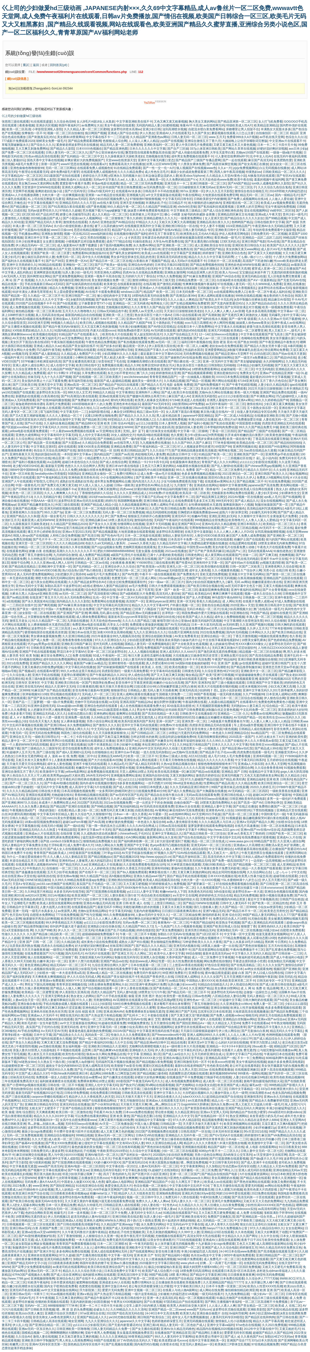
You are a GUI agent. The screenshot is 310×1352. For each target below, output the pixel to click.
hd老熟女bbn (27, 1061)
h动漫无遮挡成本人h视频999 (114, 249)
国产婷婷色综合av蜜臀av (84, 1077)
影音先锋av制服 (67, 876)
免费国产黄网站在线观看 (78, 349)
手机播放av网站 (29, 233)
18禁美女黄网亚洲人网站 (202, 698)
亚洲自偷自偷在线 (29, 1003)
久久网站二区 (143, 953)
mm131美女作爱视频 (61, 818)
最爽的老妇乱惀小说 (49, 191)
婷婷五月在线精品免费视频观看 (280, 1015)
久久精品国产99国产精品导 (65, 369)
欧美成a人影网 (12, 918)
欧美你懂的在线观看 (214, 566)
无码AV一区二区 (35, 1305)
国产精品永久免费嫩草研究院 (268, 1100)
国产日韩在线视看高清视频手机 (78, 1224)
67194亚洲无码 (248, 380)
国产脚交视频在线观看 (43, 1197)
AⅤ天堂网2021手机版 (206, 814)
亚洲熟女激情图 (51, 233)
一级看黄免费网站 (190, 218)
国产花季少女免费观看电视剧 (31, 1267)
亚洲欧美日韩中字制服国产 (40, 1340)
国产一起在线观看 (234, 160)
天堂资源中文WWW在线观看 (41, 187)
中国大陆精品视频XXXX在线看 (68, 887)
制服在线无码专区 (127, 957)
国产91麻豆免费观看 (197, 276)
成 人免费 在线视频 (249, 1212)
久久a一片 (224, 168)
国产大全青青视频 (274, 589)
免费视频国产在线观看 (159, 647)
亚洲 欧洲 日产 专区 (147, 1255)
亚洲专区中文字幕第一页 (95, 949)
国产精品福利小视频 (175, 1255)
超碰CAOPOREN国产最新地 (272, 794)
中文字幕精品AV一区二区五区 (22, 175)
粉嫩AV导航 (199, 516)
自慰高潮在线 (15, 678)
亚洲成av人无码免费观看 (18, 400)
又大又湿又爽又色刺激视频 (99, 326)
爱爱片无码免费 (112, 1290)
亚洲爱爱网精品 (215, 349)
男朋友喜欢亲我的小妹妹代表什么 (178, 640)
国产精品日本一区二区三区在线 (111, 260)
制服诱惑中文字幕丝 (26, 1247)
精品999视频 (200, 1007)
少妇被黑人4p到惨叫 (80, 1061)
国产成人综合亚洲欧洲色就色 (222, 210)
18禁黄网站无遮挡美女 (31, 1216)
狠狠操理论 (118, 690)
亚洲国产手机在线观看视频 (37, 651)
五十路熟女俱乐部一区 (262, 408)
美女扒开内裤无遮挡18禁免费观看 (223, 388)
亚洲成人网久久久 (77, 729)
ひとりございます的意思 (123, 237)
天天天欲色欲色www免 (105, 620)
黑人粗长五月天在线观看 (44, 1054)
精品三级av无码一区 (150, 411)
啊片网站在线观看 (224, 380)
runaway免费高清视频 (16, 539)
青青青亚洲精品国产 (163, 377)
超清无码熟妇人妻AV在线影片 (91, 1216)
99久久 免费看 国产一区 (192, 469)
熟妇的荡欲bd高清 (47, 454)
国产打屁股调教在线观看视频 (105, 891)
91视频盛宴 (233, 818)
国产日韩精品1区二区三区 (149, 733)
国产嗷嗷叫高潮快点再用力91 (146, 396)
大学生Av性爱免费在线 (168, 241)
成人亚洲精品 (286, 864)
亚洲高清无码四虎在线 (172, 257)
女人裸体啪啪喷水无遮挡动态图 (49, 624)
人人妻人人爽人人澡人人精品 (270, 721)
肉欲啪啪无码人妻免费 (150, 454)
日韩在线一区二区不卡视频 (65, 1085)
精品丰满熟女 (209, 268)
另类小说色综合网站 (208, 1154)
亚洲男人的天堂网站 (250, 206)
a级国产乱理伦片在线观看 (128, 555)
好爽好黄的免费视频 (119, 822)
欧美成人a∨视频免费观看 (278, 202)
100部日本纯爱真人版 (153, 787)
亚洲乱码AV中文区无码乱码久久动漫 (154, 748)
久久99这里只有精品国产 (193, 744)
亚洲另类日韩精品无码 (200, 930)
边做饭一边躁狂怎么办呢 (260, 992)
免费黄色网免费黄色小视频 (276, 702)
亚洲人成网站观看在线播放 (216, 295)
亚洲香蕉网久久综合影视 (281, 566)
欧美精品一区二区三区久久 (281, 524)
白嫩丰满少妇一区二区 (52, 961)
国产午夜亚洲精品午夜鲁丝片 (278, 342)
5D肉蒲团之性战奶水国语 (186, 349)
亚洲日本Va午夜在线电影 (123, 466)
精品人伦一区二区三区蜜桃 (229, 1100)
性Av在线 (273, 241)
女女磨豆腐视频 (53, 241)
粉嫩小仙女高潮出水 (133, 1027)
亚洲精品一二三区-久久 (233, 713)
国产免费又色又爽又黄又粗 (59, 485)
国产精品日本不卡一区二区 (244, 911)
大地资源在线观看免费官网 (220, 195)
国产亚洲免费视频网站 (68, 276)
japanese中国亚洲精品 (198, 415)
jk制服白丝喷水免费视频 (94, 469)
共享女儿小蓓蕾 (117, 624)
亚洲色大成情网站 (28, 435)
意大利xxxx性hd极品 (171, 547)
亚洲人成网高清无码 (95, 1065)
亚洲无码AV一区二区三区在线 (211, 845)
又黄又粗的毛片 (289, 1329)
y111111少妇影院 (97, 849)
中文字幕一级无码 (120, 1255)
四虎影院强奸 (111, 671)
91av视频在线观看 (62, 1294)
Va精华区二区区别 (282, 210)
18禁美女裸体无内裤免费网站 (278, 543)
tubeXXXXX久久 (194, 1096)
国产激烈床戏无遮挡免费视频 (218, 651)
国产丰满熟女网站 (262, 396)
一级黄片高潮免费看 (134, 671)
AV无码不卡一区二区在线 (276, 527)
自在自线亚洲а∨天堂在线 (19, 876)
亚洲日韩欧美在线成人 (158, 500)
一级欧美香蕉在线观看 (285, 791)
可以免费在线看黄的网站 (91, 1116)
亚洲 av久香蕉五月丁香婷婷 (246, 833)
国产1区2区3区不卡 (209, 934)
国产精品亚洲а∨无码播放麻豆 (140, 613)
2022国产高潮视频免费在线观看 (157, 1131)
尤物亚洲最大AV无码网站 (96, 957)
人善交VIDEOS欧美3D (209, 535)
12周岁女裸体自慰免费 (210, 438)
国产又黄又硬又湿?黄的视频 (190, 1015)
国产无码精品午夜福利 (134, 628)
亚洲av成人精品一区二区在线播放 (109, 972)
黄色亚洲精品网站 (37, 965)
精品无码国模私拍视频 (161, 512)
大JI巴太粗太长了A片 (270, 736)
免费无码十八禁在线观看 (181, 1197)
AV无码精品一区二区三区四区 (248, 791)
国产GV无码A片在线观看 (226, 1135)
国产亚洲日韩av (54, 725)
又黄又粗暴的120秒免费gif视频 (43, 667)
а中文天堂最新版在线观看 (163, 195)
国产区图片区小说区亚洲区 (150, 1174)
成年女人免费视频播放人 (110, 748)
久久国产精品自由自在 (261, 303)
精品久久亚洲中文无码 (60, 686)
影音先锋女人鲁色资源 (207, 729)
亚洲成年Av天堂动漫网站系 (169, 527)
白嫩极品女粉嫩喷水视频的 (214, 717)
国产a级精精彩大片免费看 (137, 593)
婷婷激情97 (252, 1135)
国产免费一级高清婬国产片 (230, 860)
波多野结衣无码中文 (282, 644)
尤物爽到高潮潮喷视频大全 (147, 1046)
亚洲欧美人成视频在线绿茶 (37, 969)
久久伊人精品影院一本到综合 (130, 798)
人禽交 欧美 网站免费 (191, 1228)
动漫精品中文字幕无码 (264, 771)
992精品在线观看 (49, 264)
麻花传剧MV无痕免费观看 (186, 810)
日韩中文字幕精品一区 (244, 1089)
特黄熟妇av (253, 171)
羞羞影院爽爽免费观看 (214, 589)
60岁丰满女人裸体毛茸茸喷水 (32, 291)
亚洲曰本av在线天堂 (82, 632)
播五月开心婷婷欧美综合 (44, 531)
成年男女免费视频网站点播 (112, 481)
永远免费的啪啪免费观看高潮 (194, 1189)
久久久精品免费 (245, 783)
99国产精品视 (158, 1274)
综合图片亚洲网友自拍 (183, 632)
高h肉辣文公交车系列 (237, 1154)
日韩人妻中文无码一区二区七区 (261, 1150)
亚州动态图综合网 (241, 767)
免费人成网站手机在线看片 (168, 504)
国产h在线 (281, 1000)
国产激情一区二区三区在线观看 (211, 558)
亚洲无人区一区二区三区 (183, 566)
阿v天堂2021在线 (39, 458)
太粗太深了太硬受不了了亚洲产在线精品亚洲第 (61, 1108)
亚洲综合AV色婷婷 (140, 264)
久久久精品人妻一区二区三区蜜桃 (86, 129)
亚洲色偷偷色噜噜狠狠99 (27, 168)
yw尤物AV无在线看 (185, 752)
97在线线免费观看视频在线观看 (237, 883)
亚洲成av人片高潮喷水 (248, 845)
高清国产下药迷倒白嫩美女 (59, 798)
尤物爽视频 (286, 555)
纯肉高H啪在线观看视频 (153, 435)
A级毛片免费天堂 (27, 164)
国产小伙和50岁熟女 (105, 1104)
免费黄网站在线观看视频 (107, 601)
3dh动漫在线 (222, 891)
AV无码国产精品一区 (248, 717)
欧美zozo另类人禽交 (29, 1313)
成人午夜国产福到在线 (65, 1100)
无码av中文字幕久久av (108, 179)
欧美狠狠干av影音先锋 (126, 1065)
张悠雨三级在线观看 (15, 121)
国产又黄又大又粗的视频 (264, 253)
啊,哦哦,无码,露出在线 (103, 613)
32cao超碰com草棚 (70, 705)
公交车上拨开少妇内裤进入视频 (144, 1305)
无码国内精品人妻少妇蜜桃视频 (157, 125)
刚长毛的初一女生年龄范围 (40, 1023)
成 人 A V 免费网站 (22, 717)
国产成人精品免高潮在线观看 (54, 767)
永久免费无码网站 (153, 1224)
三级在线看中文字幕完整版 (159, 1089)
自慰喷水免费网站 (42, 914)
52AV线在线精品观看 (191, 853)
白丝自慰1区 (262, 353)
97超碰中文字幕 (230, 1000)
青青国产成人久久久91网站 (220, 462)
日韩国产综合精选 (291, 899)
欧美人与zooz (228, 272)
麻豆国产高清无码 (260, 160)
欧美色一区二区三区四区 (26, 493)
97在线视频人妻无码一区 (234, 284)
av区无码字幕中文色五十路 (243, 586)
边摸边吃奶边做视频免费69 (177, 736)
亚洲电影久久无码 (141, 1050)
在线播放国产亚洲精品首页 (173, 1332)
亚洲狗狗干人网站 (147, 392)
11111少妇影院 (101, 1003)
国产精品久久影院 (62, 148)
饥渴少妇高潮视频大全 (236, 609)
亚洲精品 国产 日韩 (234, 771)
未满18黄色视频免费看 (167, 1038)
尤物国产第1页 (196, 578)
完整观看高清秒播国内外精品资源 (223, 899)
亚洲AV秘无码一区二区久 (102, 1154)
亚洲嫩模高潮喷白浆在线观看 (146, 361)
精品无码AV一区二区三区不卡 (70, 965)
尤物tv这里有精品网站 (92, 911)
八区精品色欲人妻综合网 (228, 996)
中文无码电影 (265, 369)
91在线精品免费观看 (127, 168)
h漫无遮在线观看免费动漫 (116, 1201)
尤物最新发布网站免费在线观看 (232, 493)
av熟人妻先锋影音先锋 (182, 822)
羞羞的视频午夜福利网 (269, 179)
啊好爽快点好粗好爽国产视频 (147, 918)
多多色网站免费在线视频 (72, 1251)
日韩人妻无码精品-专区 (198, 230)
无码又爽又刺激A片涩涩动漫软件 (234, 647)
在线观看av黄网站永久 (220, 481)
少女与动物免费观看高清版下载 (182, 481)
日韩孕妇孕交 (273, 802)
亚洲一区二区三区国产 (185, 1174)
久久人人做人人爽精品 (182, 299)
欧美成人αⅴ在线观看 (155, 253)
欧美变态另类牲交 (276, 911)
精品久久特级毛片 (90, 1205)
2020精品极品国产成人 (46, 218)
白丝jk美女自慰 (206, 1085)
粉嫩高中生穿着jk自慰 (90, 767)
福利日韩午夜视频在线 (196, 342)
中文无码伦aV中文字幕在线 (185, 1224)
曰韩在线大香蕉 (49, 791)
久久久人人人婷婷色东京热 (97, 868)
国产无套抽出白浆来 (254, 1031)
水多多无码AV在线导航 (69, 891)
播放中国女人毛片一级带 (231, 1092)
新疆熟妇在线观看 (28, 396)
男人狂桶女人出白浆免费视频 (223, 1205)
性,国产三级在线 (43, 752)
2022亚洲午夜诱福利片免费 (147, 984)
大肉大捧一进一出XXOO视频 (200, 880)
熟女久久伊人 (246, 477)
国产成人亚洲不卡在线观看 (259, 1162)
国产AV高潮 (96, 822)
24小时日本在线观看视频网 (27, 589)
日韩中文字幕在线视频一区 (108, 899)
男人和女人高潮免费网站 (75, 1340)
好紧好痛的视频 (144, 489)
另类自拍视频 (96, 237)
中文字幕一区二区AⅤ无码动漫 (127, 597)
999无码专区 (224, 500)
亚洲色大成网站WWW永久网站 (104, 1220)
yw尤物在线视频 (50, 1046)
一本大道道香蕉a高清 (70, 972)
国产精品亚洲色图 (116, 148)
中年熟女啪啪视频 (283, 1023)
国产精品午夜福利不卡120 (101, 1298)
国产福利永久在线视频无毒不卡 (23, 260)
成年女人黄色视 (199, 570)
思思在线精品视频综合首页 (92, 230)
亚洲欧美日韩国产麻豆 (76, 644)
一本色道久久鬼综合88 (150, 822)
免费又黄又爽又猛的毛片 (43, 338)
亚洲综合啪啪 (220, 1007)
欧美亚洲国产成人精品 (232, 1085)
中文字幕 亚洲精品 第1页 (144, 1054)
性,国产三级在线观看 (16, 1096)
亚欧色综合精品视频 (215, 605)
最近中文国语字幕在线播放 (68, 744)
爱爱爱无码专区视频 (237, 1332)
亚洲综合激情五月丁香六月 (202, 141)
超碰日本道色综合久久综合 (80, 462)
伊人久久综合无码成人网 (83, 976)
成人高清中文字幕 (81, 787)
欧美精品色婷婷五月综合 (37, 899)
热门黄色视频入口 (143, 419)
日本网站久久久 (259, 632)
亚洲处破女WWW (121, 427)
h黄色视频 (230, 729)
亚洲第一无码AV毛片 (20, 1298)
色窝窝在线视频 (89, 1286)
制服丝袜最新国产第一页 (272, 504)
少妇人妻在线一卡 (153, 1205)
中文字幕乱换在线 (134, 1170)
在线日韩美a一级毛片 (49, 438)
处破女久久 (100, 1309)
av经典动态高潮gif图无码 (165, 1000)
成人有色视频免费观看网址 (183, 1081)
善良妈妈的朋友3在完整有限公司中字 (194, 458)
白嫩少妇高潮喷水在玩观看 (24, 1286)
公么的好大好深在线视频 (231, 1042)
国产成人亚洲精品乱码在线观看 (263, 922)
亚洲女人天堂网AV (292, 1120)
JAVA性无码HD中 (97, 775)
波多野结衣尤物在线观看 (229, 1309)
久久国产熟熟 (117, 1278)
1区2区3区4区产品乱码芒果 (40, 214)
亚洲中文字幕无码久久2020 (48, 427)
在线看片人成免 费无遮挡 (239, 1050)
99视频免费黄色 (138, 1023)
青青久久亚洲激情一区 (287, 1178)
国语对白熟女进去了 (221, 477)
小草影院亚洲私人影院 (47, 129)
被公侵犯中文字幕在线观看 (96, 1143)
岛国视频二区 (154, 357)
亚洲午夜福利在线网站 (246, 589)
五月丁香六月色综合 (273, 380)
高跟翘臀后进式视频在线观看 (188, 1073)
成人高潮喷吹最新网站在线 (274, 1243)
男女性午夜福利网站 (150, 709)
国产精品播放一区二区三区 (28, 206)
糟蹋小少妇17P (241, 1038)
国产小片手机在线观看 (111, 996)
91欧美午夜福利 (38, 1282)
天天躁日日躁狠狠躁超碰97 (198, 1031)
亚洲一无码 (20, 911)
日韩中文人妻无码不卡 (235, 903)
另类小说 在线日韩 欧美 (279, 570)
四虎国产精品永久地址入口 (80, 408)
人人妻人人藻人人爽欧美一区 (144, 179)
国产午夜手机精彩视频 (241, 384)
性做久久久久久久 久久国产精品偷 (25, 934)
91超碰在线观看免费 (112, 1023)
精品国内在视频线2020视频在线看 (219, 1329)
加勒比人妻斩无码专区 (177, 535)
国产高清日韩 (90, 535)
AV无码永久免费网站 (16, 628)
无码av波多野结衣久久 (43, 210)
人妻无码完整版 (147, 729)
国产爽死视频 (47, 605)
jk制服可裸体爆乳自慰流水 (245, 349)
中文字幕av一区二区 (291, 311)
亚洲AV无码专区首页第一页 (47, 1344)
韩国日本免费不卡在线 (17, 853)
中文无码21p (99, 729)
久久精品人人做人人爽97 (164, 849)
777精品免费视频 (233, 938)
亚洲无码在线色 (82, 249)
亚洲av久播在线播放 (124, 1263)
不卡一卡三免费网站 (250, 1058)
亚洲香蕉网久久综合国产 (26, 512)
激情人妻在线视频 (45, 1336)
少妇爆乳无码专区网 (262, 512)
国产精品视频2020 (125, 856)
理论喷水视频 (164, 1112)
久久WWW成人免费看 (267, 284)
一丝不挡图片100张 (158, 783)
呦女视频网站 (298, 473)
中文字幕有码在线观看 (165, 671)
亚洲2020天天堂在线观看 (121, 938)
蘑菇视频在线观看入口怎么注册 (232, 133)
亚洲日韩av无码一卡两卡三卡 (29, 1294)
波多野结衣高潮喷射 (169, 531)
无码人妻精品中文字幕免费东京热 (24, 845)
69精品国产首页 (265, 841)
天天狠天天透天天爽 (133, 1104)
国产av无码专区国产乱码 (126, 794)
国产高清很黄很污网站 (103, 593)
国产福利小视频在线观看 (29, 462)
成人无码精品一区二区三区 (215, 1220)
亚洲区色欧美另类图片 (94, 798)
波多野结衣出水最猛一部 (18, 779)
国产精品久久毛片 (153, 384)
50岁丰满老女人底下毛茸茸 (135, 589)
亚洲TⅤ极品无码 (214, 911)
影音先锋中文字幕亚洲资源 (134, 682)
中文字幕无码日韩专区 (177, 199)
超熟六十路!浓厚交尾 (233, 512)
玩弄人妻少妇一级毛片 (77, 272)
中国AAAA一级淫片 (44, 500)
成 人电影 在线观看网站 (261, 1147)
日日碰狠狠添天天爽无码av (196, 187)
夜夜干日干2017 (252, 1240)
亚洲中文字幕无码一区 (102, 1027)
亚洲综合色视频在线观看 (281, 891)
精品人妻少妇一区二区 (83, 810)
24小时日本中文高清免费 (161, 1313)
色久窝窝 (177, 435)
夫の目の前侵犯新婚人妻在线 (73, 226)
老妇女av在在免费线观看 (226, 346)
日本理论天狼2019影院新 (171, 264)
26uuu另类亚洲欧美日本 (226, 969)
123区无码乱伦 (230, 241)
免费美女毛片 (249, 373)
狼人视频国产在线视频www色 (196, 168)
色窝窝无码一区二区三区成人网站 (135, 578)
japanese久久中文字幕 (135, 1321)
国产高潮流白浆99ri (183, 295)
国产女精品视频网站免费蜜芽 (189, 303)
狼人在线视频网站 (40, 957)
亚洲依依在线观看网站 (43, 1255)
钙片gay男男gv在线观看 (44, 644)
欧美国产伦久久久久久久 (283, 245)
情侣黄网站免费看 (276, 349)
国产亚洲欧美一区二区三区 (175, 245)
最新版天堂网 (54, 466)
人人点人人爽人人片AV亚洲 (245, 1034)
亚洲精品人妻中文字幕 (216, 806)
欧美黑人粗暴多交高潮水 (151, 400)
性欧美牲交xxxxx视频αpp (266, 744)
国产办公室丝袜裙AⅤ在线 (106, 152)
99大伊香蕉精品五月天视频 (64, 922)
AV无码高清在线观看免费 (157, 806)
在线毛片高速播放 (247, 825)
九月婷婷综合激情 (65, 555)
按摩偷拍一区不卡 (34, 133)
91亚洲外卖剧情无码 (41, 705)
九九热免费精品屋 (237, 1294)
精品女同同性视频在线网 (228, 872)
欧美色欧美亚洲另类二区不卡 (235, 980)
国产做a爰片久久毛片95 (266, 1158)
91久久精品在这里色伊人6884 (258, 1120)
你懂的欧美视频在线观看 (51, 1301)
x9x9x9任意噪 (187, 206)
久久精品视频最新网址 (134, 504)
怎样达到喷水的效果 (144, 736)
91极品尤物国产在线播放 (233, 1298)
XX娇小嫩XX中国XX (107, 1162)
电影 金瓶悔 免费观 (180, 384)
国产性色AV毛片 (112, 535)
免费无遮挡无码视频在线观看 (126, 1240)
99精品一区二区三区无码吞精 (38, 547)
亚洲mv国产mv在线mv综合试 (260, 829)
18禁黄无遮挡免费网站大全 (218, 802)
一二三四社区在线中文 (21, 605)
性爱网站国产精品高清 (218, 783)
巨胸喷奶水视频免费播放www (197, 512)
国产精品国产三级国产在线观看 (259, 431)
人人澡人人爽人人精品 (144, 141)
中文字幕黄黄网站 (192, 1166)
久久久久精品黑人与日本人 (216, 822)
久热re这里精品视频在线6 (178, 764)
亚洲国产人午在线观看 (17, 481)
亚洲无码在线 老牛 (73, 1027)
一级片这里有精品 (144, 1294)
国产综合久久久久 (43, 144)
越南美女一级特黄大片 (147, 380)
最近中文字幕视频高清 (263, 899)
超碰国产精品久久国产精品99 (272, 1332)
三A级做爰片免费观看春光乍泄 (228, 721)
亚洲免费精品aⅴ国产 (150, 767)
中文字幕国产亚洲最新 (185, 253)
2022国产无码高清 (89, 802)
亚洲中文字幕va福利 (220, 1325)
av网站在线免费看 (277, 1185)
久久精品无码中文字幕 (172, 543)
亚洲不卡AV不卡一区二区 (108, 319)
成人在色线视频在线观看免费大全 (142, 705)
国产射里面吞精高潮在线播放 (204, 1108)
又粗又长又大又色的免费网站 (262, 1201)
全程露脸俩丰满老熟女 (185, 462)
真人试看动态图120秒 (261, 938)
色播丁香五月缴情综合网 (35, 555)
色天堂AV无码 (18, 914)
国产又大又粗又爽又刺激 (167, 675)
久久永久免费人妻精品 (34, 806)
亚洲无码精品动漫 (254, 276)
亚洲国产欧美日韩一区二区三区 (125, 570)
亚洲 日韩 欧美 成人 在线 (132, 903)
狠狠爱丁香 (248, 926)
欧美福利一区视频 (31, 1158)
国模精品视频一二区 (35, 1332)
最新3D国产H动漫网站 (274, 446)
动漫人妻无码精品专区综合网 (256, 411)
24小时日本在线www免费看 (237, 1251)
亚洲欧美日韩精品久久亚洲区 (107, 1046)
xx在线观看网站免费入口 (230, 291)
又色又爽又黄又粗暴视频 (170, 121)
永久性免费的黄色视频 (187, 961)
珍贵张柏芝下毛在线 (111, 361)
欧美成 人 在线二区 (154, 667)
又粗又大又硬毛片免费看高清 (281, 1267)
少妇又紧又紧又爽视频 (279, 404)
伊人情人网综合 (229, 1031)
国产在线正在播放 (245, 806)
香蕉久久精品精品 (208, 601)
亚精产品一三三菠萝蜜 (27, 702)
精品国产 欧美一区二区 (158, 291)
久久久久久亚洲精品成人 (130, 493)
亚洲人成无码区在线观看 (254, 1170)
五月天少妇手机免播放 (62, 872)
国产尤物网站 (185, 1085)
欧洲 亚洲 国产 (270, 1290)
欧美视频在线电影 (45, 334)
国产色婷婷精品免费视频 (284, 640)
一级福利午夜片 (12, 357)
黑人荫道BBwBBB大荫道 (87, 307)
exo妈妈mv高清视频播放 (79, 1058)
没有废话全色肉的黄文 (157, 237)
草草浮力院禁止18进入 (265, 1042)
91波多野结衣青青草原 (208, 1139)
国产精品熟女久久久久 (68, 1034)
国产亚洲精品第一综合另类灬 (256, 1216)
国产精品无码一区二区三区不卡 (188, 992)
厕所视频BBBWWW (222, 1073)
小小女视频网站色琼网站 (117, 477)
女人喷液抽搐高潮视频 (161, 1259)
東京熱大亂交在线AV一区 (217, 411)
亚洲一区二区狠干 (155, 980)
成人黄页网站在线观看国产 (223, 555)
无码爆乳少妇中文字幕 (284, 315)
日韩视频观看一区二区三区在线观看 (49, 357)
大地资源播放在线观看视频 (136, 531)
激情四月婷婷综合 (208, 775)
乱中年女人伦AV (261, 156)
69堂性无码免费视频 (270, 1274)
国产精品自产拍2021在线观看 (119, 384)
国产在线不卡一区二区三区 (97, 872)
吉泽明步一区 (171, 613)
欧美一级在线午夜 (239, 438)
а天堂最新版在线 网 (19, 930)
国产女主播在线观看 (145, 1329)
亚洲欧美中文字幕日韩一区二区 (147, 1247)
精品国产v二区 (236, 551)
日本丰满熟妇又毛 (295, 388)
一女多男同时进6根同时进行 (115, 791)
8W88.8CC (287, 1278)
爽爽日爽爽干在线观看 (228, 593)
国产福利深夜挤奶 (18, 976)
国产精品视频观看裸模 (197, 373)
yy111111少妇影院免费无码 (102, 922)
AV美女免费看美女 (186, 636)
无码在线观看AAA (260, 551)
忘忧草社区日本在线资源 (214, 1011)
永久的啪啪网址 (273, 361)
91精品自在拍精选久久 (213, 984)
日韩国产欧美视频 (75, 497)
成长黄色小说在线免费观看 (99, 942)
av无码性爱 (230, 624)
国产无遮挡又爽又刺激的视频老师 (228, 1127)
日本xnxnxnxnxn (272, 887)
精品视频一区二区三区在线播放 (260, 651)
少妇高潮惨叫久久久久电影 (120, 353)
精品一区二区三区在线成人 (209, 841)
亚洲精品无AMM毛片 (112, 756)
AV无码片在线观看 (97, 953)
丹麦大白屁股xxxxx (103, 330)
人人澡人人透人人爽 (222, 1305)
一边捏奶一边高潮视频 (266, 860)
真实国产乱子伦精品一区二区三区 (99, 883)
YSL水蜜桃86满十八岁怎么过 (240, 880)
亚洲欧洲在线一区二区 (168, 779)
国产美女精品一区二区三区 (255, 1305)
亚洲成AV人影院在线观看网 (221, 1240)
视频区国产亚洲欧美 (287, 969)
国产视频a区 (27, 671)
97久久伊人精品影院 (186, 1120)
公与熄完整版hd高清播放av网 (277, 1050)
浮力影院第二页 (89, 1290)
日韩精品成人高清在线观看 (49, 1321)
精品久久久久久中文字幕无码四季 (211, 257)
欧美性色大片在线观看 (117, 334)
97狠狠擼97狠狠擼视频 (145, 199)
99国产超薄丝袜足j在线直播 (229, 787)
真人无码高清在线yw (49, 315)
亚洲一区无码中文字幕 (218, 361)
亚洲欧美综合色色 (234, 253)
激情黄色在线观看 (75, 222)
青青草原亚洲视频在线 (71, 984)
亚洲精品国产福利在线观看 (128, 849)
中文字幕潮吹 (125, 392)
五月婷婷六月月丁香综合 (138, 276)
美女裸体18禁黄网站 (71, 137)
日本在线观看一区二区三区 (148, 965)
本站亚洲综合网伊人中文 (158, 744)
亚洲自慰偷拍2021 (226, 373)
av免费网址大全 (92, 125)
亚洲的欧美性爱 (296, 736)
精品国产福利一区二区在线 (226, 1147)
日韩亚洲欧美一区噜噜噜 (73, 1329)
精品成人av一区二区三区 (29, 388)
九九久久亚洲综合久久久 (149, 632)
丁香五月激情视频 (245, 636)
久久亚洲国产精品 (201, 988)
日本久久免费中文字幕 (125, 1089)
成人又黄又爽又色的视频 (116, 1131)
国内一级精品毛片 (287, 195)
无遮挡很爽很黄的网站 (212, 736)
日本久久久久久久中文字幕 (147, 148)
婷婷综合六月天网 (95, 175)
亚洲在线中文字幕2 (292, 408)
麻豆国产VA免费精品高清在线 (281, 1135)
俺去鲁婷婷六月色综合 (278, 295)
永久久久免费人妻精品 (68, 268)
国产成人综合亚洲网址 (66, 1274)
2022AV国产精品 (123, 1031)
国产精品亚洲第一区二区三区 (237, 121)
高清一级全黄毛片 (53, 516)
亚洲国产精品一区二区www (166, 1309)
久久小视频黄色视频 (225, 570)
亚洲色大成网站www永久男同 (123, 647)
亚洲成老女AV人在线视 (114, 1282)
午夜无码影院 (121, 469)
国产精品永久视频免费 (86, 1228)
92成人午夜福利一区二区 (110, 655)
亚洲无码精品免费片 (57, 1259)
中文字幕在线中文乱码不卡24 (189, 1185)
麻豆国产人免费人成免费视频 (245, 535)
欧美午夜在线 (243, 179)
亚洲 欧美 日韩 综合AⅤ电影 (115, 423)
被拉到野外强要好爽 (167, 702)
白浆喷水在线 (169, 1344)
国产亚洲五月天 (122, 953)
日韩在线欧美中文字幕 (269, 222)
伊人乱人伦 (20, 1325)
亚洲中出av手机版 (127, 752)
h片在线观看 (103, 787)
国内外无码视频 (236, 632)
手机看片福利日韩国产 (127, 1158)
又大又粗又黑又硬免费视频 (216, 1212)
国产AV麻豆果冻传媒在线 (75, 605)
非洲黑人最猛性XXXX (221, 400)
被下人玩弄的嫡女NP (109, 226)
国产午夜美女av (78, 1170)
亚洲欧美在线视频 (144, 558)
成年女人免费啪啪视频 (229, 616)
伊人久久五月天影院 (219, 191)
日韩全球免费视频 (76, 1092)
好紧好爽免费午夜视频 (99, 527)
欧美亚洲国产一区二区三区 (89, 895)
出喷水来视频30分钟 (252, 686)
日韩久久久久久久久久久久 (85, 516)
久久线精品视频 (174, 380)
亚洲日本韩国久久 (249, 524)
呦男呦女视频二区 (230, 450)
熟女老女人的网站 (83, 996)
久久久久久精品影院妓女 (23, 798)
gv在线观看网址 (249, 663)
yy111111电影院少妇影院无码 (76, 969)
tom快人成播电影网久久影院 (271, 183)
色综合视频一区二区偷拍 (150, 1185)
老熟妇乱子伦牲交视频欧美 (126, 1232)
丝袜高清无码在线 (22, 1077)
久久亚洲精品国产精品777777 (223, 1282)
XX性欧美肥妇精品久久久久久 (32, 330)
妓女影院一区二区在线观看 (37, 613)
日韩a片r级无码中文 (100, 191)
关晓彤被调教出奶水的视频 (141, 907)
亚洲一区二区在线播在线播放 (187, 477)
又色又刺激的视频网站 (161, 1232)
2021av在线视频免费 (118, 802)
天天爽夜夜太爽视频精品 (48, 976)
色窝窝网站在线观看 (254, 1259)
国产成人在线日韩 (125, 787)
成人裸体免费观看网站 (91, 616)
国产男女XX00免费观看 (61, 1143)
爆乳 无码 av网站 (238, 582)
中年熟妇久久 (35, 868)
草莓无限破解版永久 (15, 144)
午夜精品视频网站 (161, 1027)
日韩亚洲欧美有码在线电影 (247, 798)
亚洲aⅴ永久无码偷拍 (277, 1096)
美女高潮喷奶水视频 (225, 1178)
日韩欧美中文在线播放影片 (198, 713)
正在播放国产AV (294, 268)
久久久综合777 (160, 450)
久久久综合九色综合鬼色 (274, 187)
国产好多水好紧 (110, 346)
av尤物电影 (231, 489)
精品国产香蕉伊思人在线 (157, 976)
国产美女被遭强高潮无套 (80, 361)
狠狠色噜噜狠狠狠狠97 (110, 1108)
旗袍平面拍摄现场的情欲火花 (178, 899)
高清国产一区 (135, 601)
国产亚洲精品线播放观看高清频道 (194, 450)
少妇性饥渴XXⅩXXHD (260, 1205)
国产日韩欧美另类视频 (40, 1309)
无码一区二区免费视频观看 (24, 1135)
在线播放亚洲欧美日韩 (269, 415)
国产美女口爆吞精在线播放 (173, 1139)
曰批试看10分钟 (145, 686)
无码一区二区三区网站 (60, 168)
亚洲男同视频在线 (245, 446)
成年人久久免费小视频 (140, 388)
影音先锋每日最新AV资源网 (90, 690)
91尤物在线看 (257, 918)
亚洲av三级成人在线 (173, 756)
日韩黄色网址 (194, 555)
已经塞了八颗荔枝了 (145, 609)
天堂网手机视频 (23, 191)
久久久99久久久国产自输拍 (224, 740)
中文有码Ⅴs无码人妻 (130, 1143)
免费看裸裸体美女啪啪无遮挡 (144, 1011)
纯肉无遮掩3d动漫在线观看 (55, 1019)
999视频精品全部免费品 (211, 520)
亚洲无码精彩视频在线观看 (62, 508)
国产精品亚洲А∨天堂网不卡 (233, 353)
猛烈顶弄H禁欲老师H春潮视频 (103, 837)
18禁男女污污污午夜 (152, 992)
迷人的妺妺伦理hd (221, 644)
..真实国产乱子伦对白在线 (42, 1027)
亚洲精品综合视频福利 (59, 1135)
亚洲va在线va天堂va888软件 (41, 1232)
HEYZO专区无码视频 (222, 578)
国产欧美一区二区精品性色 (270, 903)
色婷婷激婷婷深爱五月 (167, 1321)
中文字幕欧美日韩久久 (189, 1286)
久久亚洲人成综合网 (290, 841)
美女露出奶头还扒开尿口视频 (126, 698)
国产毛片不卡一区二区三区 (51, 539)
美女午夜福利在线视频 (251, 1061)
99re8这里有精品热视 (187, 783)
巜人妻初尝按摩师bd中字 (232, 156)
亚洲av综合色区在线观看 (173, 1007)
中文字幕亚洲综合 (221, 849)
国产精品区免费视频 (284, 1011)
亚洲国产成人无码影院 (118, 1228)
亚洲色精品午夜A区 (95, 1007)
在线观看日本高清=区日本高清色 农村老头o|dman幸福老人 (251, 1270)
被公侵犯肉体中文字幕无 (113, 295)
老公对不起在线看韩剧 (244, 1065)
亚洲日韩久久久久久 (169, 1108)
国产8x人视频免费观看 (132, 872)
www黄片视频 (108, 628)
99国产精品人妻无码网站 (259, 914)
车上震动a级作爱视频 (248, 725)
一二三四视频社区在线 (237, 458)
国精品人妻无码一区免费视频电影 (147, 644)
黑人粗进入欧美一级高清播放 (123, 357)
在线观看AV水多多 (128, 191)
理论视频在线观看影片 (65, 694)
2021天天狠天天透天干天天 (133, 1096)
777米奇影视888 (224, 442)
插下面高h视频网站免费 (116, 245)
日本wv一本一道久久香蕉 (130, 814)
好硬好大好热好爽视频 (150, 1077)
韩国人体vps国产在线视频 (30, 535)
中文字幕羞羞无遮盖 (23, 1166)
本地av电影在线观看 (105, 183)
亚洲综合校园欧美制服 (157, 636)
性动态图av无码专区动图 (239, 1166)
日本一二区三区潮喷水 (112, 1243)
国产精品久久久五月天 (96, 1158)
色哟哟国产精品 (242, 222)
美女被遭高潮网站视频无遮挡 (287, 918)
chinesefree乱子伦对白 (134, 833)
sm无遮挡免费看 (199, 1100)
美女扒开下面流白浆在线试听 (29, 342)
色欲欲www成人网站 (143, 961)
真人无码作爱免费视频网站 (35, 574)
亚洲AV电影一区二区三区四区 (84, 1166)
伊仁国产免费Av (115, 516)
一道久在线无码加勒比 (155, 752)
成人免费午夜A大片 (80, 845)
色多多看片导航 (20, 713)
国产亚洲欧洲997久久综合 (19, 802)
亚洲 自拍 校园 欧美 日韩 (85, 1011)
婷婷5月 (110, 500)
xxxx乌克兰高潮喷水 (198, 322)
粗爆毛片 (60, 1212)
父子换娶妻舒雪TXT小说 (94, 303)
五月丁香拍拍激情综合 (17, 1089)
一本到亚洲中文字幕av (76, 454)
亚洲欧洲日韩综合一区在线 (180, 226)
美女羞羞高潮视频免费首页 (135, 1332)
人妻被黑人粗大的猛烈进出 (94, 860)
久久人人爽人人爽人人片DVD (233, 531)
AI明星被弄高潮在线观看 (251, 849)
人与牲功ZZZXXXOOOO (274, 647)
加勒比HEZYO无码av (279, 1336)
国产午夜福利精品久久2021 (108, 675)
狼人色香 (98, 1181)
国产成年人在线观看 (207, 1019)
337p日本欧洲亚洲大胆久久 (279, 1089)
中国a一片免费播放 (58, 609)
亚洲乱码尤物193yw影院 (198, 1193)
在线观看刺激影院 (129, 284)
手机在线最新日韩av (38, 284)
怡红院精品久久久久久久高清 (184, 767)
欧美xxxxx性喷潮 (223, 1061)
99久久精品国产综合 (93, 876)
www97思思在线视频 (75, 164)
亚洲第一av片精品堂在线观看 (105, 195)
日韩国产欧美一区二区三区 (284, 833)
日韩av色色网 (201, 996)
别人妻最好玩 (16, 160)
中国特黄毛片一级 (273, 814)
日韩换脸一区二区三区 (258, 597)
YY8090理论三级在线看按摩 (155, 562)
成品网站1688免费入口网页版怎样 (112, 1073)
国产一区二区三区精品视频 (239, 527)
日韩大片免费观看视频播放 (167, 586)
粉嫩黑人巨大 (18, 1344)
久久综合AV (23, 1336)
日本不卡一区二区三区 (230, 408)
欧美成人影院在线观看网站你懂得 (59, 903)
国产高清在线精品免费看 (265, 655)
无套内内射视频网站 (146, 911)
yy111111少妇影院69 (137, 779)
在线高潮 (149, 284)
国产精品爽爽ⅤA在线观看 (110, 1050)
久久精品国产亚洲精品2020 (68, 524)
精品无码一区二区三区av (256, 195)
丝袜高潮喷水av (259, 1092)
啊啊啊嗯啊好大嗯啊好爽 (66, 1332)
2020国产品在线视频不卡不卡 (35, 303)
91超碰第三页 (215, 818)
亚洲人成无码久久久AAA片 (178, 651)
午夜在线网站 (191, 195)
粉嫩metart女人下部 (173, 891)
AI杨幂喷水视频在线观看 (193, 466)
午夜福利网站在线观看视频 (165, 698)
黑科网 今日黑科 (276, 942)
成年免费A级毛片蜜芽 (64, 171)
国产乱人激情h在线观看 (227, 466)
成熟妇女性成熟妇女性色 (76, 481)
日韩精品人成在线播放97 (255, 729)
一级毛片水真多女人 (42, 911)
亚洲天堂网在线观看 (127, 860)
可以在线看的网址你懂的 (45, 1058)
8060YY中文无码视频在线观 (85, 980)
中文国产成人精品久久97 (32, 1073)
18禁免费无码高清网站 (195, 1270)
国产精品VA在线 (285, 357)
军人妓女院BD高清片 (148, 334)
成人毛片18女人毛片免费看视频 (229, 756)
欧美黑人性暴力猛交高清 (254, 876)
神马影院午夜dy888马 (226, 597)
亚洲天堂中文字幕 (50, 384)
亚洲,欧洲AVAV (113, 1011)
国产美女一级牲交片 (30, 609)
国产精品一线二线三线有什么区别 (96, 1038)
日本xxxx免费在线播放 (138, 1112)
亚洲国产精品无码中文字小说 (26, 1263)
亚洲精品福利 (256, 779)
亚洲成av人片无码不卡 (43, 1015)
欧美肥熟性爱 (283, 160)
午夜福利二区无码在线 (80, 438)
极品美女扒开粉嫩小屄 (265, 1139)
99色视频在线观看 (62, 616)
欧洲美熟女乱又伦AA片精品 (198, 233)
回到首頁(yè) (58, 65)
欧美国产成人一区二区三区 (103, 268)
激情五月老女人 (20, 620)
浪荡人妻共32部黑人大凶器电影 (34, 1050)
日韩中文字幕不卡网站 (191, 829)
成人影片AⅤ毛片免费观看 (278, 249)
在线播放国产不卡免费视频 (184, 1077)
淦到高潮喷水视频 (174, 129)
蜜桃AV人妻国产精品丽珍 (110, 586)
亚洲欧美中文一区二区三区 (259, 671)
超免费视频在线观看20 (102, 771)
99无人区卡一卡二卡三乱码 (100, 1209)
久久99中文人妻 (189, 1232)
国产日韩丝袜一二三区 (287, 953)
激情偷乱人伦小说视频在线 (233, 1321)
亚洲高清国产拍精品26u (136, 702)
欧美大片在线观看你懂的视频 (217, 686)
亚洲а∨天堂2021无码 (76, 531)
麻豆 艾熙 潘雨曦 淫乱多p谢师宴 (170, 1019)
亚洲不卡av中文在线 (274, 558)
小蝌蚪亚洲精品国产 (88, 357)
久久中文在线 (123, 1042)
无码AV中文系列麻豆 (134, 508)
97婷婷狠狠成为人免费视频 (167, 883)
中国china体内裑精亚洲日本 (69, 1073)
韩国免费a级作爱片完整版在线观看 (204, 613)
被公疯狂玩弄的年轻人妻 (38, 257)
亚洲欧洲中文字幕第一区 (54, 566)
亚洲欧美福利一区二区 (159, 144)
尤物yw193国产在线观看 (252, 152)
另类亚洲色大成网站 (107, 272)
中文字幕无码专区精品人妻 (55, 814)
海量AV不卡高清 (191, 125)
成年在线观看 (67, 446)
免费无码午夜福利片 (147, 972)
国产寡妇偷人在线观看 (46, 408)
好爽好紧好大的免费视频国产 (84, 160)
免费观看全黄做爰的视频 (146, 624)
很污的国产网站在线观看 (282, 539)
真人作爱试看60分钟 (160, 663)
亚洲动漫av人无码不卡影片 (71, 319)
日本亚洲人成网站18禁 (281, 694)
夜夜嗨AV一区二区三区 (173, 922)
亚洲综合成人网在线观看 (141, 760)
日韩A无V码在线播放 (150, 1135)
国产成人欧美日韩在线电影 (277, 984)
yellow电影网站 (75, 771)
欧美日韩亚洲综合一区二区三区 (279, 783)
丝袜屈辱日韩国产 (122, 945)
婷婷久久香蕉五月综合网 (133, 868)
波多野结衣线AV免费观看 (76, 1197)
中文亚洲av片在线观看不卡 (287, 141)
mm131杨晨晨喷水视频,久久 (116, 709)
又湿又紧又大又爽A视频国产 (281, 1123)
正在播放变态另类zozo (93, 1178)
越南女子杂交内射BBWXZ (63, 1065)
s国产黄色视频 (96, 206)
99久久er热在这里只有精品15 (80, 671)
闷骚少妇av (271, 930)
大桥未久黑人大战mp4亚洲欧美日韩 (33, 593)
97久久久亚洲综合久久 (110, 640)
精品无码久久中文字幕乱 (286, 1031)
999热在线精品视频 (249, 295)
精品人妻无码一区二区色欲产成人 (182, 1325)
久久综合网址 (25, 438)
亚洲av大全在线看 (187, 806)
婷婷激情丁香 (211, 253)
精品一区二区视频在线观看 (197, 1298)
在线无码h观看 (43, 1089)
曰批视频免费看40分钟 (150, 791)
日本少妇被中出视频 (126, 744)
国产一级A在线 (74, 825)
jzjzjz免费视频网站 (245, 168)
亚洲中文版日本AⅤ (114, 1286)
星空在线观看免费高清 (177, 249)
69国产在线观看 (105, 1340)
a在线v (87, 586)
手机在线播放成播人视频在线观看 (66, 1003)
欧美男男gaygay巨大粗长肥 (65, 775)
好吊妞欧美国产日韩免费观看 (185, 709)
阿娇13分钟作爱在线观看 (233, 1193)
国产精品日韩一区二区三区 (123, 980)
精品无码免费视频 (246, 895)
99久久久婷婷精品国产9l (271, 400)
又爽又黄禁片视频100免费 (115, 1120)
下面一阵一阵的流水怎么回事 (105, 825)
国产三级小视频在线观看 (228, 682)
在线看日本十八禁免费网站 (195, 326)
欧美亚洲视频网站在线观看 (242, 1123)
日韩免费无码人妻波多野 (47, 1150)
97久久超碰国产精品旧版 (202, 779)
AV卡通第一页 (157, 814)
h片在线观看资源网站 (254, 1174)
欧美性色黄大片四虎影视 (261, 1189)
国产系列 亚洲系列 (197, 682)
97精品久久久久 (146, 222)
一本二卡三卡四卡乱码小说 (79, 736)
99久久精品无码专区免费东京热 (280, 1247)
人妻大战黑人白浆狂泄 (55, 907)
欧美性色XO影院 (73, 1054)
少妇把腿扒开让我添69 (69, 574)
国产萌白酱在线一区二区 (184, 361)
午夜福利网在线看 (194, 702)
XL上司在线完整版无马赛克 (46, 199)
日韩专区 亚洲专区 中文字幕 (34, 682)
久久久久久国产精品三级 (138, 620)
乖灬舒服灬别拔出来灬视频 (46, 1123)
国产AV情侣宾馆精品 (162, 326)
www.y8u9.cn (189, 1263)
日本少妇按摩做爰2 (28, 241)
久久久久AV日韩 (46, 280)
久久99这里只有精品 (38, 891)
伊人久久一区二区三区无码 (76, 930)
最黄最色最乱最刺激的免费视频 (90, 1031)
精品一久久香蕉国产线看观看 (261, 868)
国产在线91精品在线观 (282, 1309)
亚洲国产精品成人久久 (92, 1317)
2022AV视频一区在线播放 (245, 497)
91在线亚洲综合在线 (89, 1185)
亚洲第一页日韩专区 (152, 299)
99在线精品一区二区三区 (98, 1127)
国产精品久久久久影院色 (187, 818)
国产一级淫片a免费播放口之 (254, 357)
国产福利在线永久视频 (212, 319)
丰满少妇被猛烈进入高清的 (199, 1251)
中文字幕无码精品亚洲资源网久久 (128, 1069)
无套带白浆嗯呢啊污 (74, 675)
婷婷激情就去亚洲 (168, 373)
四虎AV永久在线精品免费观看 (143, 272)
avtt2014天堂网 (35, 895)
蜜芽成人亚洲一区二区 (267, 268)
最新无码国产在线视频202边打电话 (39, 1092)
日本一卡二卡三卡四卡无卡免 (276, 144)
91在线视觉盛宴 (41, 121)
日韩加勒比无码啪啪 (221, 365)
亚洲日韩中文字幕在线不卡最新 (285, 725)
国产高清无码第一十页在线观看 (253, 1197)
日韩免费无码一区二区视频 (269, 233)
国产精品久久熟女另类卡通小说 (265, 346)
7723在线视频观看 (188, 1240)
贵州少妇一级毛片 (295, 214)
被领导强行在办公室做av (173, 620)
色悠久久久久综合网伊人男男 (84, 466)
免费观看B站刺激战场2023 (90, 253)
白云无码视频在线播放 (274, 168)
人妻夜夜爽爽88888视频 (70, 760)
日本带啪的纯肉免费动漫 (220, 427)
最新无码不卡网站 (109, 907)
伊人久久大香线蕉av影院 (261, 740)
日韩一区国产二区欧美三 (246, 566)
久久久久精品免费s (130, 171)
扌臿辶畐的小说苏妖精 (226, 690)
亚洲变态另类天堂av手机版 (280, 667)
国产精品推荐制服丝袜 (246, 667)
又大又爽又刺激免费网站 (32, 148)
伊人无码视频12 (58, 1216)
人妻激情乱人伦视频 (15, 218)
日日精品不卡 (177, 202)
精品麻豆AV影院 (279, 299)
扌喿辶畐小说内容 (265, 458)
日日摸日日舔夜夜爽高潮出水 (181, 911)
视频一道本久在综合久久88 (262, 593)
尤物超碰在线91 (62, 794)
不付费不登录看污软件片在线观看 (76, 1131)
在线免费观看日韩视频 (105, 1092)
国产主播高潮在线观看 (91, 1255)
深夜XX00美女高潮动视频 (114, 632)
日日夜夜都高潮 (87, 686)
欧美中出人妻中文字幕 (169, 953)
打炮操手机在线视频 (217, 1077)
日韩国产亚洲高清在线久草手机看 (144, 458)
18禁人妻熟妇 (46, 779)
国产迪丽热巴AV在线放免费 (183, 357)
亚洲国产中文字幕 (136, 845)
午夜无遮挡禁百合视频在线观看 (262, 853)
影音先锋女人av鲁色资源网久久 (54, 1317)
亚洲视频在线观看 (194, 1147)
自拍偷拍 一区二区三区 (61, 868)
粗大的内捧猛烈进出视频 (128, 539)
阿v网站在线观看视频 (160, 1085)
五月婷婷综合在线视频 (282, 760)
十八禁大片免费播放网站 (289, 257)
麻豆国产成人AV (179, 396)
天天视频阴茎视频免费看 (212, 705)
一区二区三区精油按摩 (185, 914)
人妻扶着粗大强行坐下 (124, 895)
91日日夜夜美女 (289, 1147)
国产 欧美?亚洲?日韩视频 (216, 675)
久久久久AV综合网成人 (141, 825)
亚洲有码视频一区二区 (268, 756)
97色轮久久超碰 (70, 210)
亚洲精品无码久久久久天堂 (77, 202)
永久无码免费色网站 (77, 597)
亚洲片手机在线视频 (45, 675)
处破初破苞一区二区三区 (237, 369)
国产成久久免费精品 (181, 791)
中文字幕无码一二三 (73, 411)
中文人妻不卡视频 (212, 226)
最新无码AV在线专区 (49, 1201)
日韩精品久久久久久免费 (60, 469)
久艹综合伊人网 (251, 570)
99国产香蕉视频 (204, 694)
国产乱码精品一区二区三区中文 (82, 156)
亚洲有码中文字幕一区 (208, 562)
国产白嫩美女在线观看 (118, 1077)
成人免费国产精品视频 (94, 555)
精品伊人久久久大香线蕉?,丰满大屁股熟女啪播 (215, 1143)
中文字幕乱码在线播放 (80, 667)
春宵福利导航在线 (80, 380)
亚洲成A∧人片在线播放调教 (21, 195)
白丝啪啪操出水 (102, 752)
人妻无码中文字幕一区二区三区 (173, 798)
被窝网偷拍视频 (86, 1282)
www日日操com (61, 230)
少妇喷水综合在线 (287, 822)
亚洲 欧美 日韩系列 (279, 779)
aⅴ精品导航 (176, 980)
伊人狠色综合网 (274, 698)
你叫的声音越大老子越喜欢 (68, 926)
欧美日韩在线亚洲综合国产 (106, 1267)
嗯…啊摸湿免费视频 (194, 1162)
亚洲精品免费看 (121, 446)
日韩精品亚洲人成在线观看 (121, 1205)
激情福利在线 (143, 520)
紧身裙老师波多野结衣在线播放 (77, 144)
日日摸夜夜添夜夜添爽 (63, 1263)
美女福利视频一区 (74, 1046)
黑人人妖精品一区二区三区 (73, 1189)
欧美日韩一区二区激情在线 (74, 1112)
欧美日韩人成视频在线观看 (98, 322)
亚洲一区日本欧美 (21, 473)
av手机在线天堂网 (272, 137)
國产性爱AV (184, 562)
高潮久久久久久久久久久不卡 (76, 551)
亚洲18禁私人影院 (43, 179)
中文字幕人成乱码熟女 (17, 272)
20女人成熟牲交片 (123, 435)
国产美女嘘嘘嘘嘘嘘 (247, 361)
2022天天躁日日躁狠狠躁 (265, 388)
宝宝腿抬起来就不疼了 (254, 272)
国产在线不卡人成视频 (91, 1278)
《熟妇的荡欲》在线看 (52, 810)
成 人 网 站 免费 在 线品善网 (259, 988)
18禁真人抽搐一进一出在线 (219, 945)
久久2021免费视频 (274, 1325)
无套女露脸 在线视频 (149, 551)
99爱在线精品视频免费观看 (186, 1127)
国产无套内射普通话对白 (227, 303)
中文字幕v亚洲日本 (148, 249)
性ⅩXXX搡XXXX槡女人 (251, 644)
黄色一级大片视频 (246, 392)
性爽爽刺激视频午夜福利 (199, 284)
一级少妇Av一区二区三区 (267, 1294)
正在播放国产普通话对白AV (287, 849)
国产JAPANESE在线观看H (166, 597)
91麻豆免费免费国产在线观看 (90, 539)
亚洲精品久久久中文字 (178, 1116)
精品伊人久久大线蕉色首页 (136, 1193)
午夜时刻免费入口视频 (215, 1197)
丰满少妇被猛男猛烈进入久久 (285, 1108)
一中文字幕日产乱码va (147, 497)
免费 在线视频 (81, 655)
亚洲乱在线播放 (294, 284)
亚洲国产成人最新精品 (44, 353)
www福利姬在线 (101, 233)
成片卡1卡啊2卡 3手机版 (63, 373)
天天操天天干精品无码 (151, 1127)
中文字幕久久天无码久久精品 (251, 953)
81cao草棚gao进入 (171, 578)
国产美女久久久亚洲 (102, 524)
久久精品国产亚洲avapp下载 (120, 1224)
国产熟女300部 (247, 342)
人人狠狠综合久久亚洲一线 (101, 1236)
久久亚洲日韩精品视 (75, 636)
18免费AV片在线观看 (173, 725)
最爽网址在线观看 (184, 288)
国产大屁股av (71, 442)
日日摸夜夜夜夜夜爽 (241, 1274)
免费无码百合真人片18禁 (229, 918)
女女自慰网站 (294, 1228)
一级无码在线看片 (211, 1294)
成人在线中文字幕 (62, 365)
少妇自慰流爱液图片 (140, 640)
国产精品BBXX (85, 423)
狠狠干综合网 (20, 562)
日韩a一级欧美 (124, 485)
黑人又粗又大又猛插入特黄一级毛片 (259, 1104)
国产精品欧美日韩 (94, 419)
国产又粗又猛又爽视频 (114, 736)
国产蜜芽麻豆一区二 (200, 883)
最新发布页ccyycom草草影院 (127, 616)
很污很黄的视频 (39, 1162)
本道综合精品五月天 (23, 860)
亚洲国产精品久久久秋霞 (23, 516)
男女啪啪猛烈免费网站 (49, 729)
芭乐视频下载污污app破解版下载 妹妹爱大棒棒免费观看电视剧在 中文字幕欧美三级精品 (142, 210)
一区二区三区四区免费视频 (242, 1267)
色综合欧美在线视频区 (156, 895)
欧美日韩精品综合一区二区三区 (33, 1220)
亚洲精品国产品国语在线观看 (282, 578)
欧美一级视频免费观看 (277, 307)
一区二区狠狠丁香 (65, 957)
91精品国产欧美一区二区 (215, 454)
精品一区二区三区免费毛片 (228, 469)
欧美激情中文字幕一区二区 (266, 1143)
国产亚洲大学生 (44, 1251)
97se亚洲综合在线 (92, 1313)
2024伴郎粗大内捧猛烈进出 (287, 191)
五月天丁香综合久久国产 (107, 887)
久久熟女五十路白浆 (51, 1061)
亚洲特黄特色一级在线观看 (126, 663)
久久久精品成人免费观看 (29, 373)
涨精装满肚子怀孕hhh (278, 1212)
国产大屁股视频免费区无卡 (184, 307)
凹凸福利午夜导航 (49, 349)
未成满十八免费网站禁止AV (57, 802)
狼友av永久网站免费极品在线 (106, 1054)
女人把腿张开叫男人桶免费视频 (49, 709)
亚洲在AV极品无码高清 (98, 903)
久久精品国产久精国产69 (134, 322)
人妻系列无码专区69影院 (226, 1317)
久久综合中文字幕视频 (144, 1150)
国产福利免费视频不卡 (209, 384)
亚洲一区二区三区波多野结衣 (106, 651)
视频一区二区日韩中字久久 (145, 1197)
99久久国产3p (53, 512)
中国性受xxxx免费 (199, 547)
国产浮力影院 (18, 1162)
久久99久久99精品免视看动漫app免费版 (79, 880)
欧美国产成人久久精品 (198, 616)
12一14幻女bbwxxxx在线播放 (219, 334)
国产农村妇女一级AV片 (135, 1154)
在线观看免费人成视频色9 (94, 168)
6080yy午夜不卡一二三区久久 (219, 1150)
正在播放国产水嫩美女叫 (155, 740)
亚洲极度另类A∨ (286, 752)
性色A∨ (172, 1205)
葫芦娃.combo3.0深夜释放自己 (60, 841)
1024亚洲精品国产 (238, 226)
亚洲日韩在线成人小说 (236, 794)
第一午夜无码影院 (141, 1243)
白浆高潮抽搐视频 (249, 578)
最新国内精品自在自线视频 (83, 315)
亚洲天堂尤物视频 (132, 202)
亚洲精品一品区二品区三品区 (261, 237)
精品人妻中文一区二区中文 (20, 740)
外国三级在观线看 (67, 504)
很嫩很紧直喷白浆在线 (267, 582)
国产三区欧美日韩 (24, 384)
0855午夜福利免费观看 (238, 1255)
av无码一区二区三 (167, 342)
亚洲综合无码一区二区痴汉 (62, 1209)
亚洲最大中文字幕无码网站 (246, 574)
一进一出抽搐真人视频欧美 (196, 377)
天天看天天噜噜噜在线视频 (177, 760)
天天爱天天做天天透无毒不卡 (202, 1123)
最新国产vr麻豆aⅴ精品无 (90, 663)
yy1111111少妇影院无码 (90, 1325)
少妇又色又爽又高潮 (281, 686)
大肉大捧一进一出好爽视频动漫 (63, 195)
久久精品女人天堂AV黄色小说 (226, 175)
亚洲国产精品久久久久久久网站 (51, 663)
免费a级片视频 (156, 539)
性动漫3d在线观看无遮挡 (189, 678)
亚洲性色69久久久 (270, 926)
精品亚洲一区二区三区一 (68, 458)
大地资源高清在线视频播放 (250, 1011)
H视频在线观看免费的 (273, 636)
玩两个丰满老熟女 (99, 744)
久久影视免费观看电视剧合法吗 (144, 864)
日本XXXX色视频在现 (222, 876)
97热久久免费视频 (169, 276)
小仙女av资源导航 (270, 907)
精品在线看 (178, 1042)
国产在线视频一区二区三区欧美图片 (97, 377)
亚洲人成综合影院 (195, 849)
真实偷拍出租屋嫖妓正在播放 (95, 740)
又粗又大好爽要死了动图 (271, 1232)
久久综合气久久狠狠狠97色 (93, 814)
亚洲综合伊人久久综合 (120, 566)
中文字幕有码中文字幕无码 (59, 435)
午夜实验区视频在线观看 (67, 342)
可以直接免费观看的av (195, 628)
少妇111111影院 (296, 1003)
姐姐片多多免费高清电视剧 (286, 1061)
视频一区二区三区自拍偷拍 (65, 133)
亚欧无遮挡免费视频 (213, 574)
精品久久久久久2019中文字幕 (53, 1116)
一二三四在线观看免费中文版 (161, 860)
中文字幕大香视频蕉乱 (241, 288)
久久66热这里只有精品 (106, 717)
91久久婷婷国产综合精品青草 (226, 1027)
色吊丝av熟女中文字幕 (206, 1255)
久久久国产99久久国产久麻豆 (191, 442)
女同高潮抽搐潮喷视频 (270, 531)
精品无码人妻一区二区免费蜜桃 (121, 144)
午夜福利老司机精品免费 (252, 957)
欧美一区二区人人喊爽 (192, 346)
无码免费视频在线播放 (198, 353)
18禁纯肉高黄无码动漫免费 (150, 295)
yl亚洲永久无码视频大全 (124, 175)
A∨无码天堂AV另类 (54, 1031)
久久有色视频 (244, 1232)
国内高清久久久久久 (145, 481)
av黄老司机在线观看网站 (69, 1267)
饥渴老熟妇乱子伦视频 (80, 1150)
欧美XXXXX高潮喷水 (215, 667)
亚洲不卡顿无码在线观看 (89, 764)
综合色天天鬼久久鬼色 (44, 721)
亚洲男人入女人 (82, 1247)
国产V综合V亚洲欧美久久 (193, 647)
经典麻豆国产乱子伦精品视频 (115, 930)
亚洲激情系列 (253, 1096)
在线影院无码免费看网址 (260, 1263)
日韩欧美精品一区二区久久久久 (284, 171)
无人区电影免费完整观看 (284, 276)
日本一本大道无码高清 (206, 624)
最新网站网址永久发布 (162, 837)
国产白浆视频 (153, 1301)
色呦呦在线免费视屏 (254, 338)
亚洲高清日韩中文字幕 (132, 1274)
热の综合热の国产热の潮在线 (82, 570)
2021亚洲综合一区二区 (237, 473)
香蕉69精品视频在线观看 (91, 794)
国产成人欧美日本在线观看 (179, 392)
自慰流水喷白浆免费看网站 (206, 129)
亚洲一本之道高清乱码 (162, 1298)
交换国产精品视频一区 (27, 508)
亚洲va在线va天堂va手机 (106, 388)
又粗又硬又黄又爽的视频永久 (111, 558)
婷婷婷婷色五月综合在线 (215, 895)
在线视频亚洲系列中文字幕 (142, 226)
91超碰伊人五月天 (18, 752)
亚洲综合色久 (65, 1278)
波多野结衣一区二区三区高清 (51, 628)
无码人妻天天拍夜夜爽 (162, 690)
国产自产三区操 (177, 148)
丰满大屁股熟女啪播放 (164, 1162)
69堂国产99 (223, 446)
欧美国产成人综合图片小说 (160, 1270)
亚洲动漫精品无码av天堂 (289, 1170)
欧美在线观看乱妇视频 (17, 1174)
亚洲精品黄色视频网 (167, 659)
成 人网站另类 (231, 601)
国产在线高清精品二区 (246, 965)
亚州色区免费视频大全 (136, 1038)
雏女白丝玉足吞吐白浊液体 (258, 1224)
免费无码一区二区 (68, 257)
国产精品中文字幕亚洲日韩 (208, 1274)
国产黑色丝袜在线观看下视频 (160, 1147)
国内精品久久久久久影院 (73, 601)
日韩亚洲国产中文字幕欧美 (264, 682)
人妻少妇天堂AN (266, 493)
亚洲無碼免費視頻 (168, 1193)
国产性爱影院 (18, 1108)
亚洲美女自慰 (84, 288)
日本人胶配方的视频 (228, 1189)
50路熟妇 (74, 473)
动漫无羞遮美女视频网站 (272, 934)
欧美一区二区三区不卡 (142, 756)
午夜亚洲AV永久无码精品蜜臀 (272, 226)
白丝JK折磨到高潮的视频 (18, 814)
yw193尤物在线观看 (122, 1317)
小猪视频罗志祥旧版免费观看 (85, 241)
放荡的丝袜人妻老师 (188, 427)
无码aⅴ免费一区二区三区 (139, 922)
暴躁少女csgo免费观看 (37, 1131)
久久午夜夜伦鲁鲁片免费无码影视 (218, 868)
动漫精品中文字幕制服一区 (153, 1120)
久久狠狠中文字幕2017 (253, 516)
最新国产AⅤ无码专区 (156, 404)
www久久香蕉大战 (142, 543)
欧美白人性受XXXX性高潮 (264, 1286)
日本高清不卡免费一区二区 (186, 539)
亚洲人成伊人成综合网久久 (30, 365)
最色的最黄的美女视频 (86, 1147)
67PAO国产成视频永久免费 (30, 1274)
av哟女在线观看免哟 (258, 969)
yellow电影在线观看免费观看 (28, 431)
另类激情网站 (102, 1000)
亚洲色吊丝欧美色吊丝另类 (49, 1011)
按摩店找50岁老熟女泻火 (158, 365)
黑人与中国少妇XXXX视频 (65, 1154)
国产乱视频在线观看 (119, 1344)
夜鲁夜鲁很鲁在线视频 (77, 640)
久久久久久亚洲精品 (113, 1336)
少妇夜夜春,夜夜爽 (122, 562)
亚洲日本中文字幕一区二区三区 (46, 237)
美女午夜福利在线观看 (119, 125)
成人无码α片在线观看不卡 (188, 260)
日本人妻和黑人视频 (172, 423)
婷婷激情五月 (248, 1247)
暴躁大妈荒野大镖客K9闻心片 (203, 1267)
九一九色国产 (164, 926)
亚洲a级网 (166, 1189)
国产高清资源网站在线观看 (210, 949)
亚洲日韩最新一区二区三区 (208, 183)
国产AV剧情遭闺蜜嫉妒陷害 (37, 1236)
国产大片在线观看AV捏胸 (105, 760)
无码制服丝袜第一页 (211, 288)
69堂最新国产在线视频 (84, 853)
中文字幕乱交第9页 (43, 446)
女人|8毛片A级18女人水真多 (96, 121)
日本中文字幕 (43, 1034)
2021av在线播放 (176, 551)
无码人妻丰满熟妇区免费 (192, 969)
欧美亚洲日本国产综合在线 (30, 1193)
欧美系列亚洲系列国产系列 (136, 721)
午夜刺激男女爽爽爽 (124, 1178)
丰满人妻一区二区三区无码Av (32, 226)
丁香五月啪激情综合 (205, 1003)
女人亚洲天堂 (214, 218)
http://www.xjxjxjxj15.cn (155, 856)
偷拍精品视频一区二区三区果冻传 (38, 311)
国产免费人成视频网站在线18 (247, 199)
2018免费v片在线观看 (163, 493)
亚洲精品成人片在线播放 (105, 864)
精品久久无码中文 (259, 469)
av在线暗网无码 (214, 125)
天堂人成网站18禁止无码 (136, 771)
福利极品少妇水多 (165, 1069)
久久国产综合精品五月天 (180, 334)
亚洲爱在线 (195, 972)
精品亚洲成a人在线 (69, 1220)
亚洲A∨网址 (245, 400)
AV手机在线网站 (28, 1031)
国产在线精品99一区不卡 (211, 1116)
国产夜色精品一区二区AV (170, 988)
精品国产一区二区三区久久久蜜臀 (132, 1007)
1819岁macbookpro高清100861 (109, 497)
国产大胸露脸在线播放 (211, 791)
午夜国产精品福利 (224, 659)
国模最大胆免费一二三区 (175, 694)
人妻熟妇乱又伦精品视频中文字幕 (207, 1038)
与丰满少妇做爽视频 (132, 326)
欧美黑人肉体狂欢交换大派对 (187, 1305)
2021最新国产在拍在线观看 (62, 175)
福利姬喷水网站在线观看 (99, 1274)
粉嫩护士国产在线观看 (249, 539)
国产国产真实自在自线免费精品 (49, 698)
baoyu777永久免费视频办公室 (227, 1228)
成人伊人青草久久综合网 (221, 1224)
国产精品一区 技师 (106, 450)
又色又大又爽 (245, 1243)
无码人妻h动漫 (126, 992)
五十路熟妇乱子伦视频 (168, 322)
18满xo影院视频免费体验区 (43, 822)
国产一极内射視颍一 (135, 438)
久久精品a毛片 (117, 764)
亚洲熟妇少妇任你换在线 (104, 926)
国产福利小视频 (198, 423)
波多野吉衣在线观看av (190, 1027)
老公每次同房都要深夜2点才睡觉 (150, 1286)
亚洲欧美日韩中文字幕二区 (233, 230)
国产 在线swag (158, 570)
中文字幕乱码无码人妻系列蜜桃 (199, 1050)
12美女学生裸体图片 (161, 1240)
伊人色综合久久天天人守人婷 (26, 775)
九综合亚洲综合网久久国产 (110, 965)
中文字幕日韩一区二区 (180, 887)
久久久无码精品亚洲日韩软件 (190, 787)
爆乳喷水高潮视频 (40, 268)
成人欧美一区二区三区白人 (66, 1139)
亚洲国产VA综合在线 (226, 276)
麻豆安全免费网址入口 (56, 655)
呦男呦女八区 (159, 303)
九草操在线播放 (77, 620)
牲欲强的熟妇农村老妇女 (154, 678)
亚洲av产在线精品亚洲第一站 (279, 373)
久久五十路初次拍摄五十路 (240, 887)
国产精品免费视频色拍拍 (206, 264)
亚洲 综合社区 (231, 914)
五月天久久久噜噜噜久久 (78, 311)
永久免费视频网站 (79, 725)
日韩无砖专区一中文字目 (273, 980)
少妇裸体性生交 (289, 493)
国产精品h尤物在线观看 (153, 818)
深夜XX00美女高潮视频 (93, 446)
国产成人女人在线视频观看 (65, 849)
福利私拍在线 (46, 876)
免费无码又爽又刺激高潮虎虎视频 (25, 288)
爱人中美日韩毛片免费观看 (194, 144)
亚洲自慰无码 (87, 489)
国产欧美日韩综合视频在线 (205, 586)
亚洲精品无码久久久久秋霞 (37, 829)
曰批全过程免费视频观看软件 (126, 582)
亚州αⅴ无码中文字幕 (29, 586)
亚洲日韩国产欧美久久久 (271, 473)
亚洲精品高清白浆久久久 (213, 222)
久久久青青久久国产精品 (147, 307)
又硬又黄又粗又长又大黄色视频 (234, 144)
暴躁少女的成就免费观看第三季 (191, 171)
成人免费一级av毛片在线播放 (160, 473)
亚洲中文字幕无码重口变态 (156, 160)
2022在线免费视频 (212, 632)
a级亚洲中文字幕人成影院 (61, 1158)
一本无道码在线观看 (20, 578)
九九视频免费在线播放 (155, 442)
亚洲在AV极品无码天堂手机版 (183, 1058)
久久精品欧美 (70, 942)
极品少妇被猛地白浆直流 (164, 1267)
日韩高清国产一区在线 (195, 1131)
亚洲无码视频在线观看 (198, 1321)
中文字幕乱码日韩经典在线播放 (78, 779)
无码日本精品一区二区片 (203, 609)
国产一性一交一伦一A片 (159, 168)
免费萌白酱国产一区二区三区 (279, 806)
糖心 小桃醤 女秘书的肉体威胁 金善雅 (190, 214)
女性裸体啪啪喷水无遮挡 (205, 504)
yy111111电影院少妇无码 (140, 268)
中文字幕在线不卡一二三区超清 (107, 137)
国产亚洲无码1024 (134, 1162)
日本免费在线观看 (232, 1278)
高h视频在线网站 (30, 659)
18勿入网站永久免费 (108, 845)
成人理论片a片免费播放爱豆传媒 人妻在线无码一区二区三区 (259, 419)
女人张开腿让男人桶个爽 (261, 1282)
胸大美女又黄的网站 (202, 121)
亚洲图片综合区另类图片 (62, 1313)
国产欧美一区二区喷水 (142, 1278)
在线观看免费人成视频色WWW (37, 864)
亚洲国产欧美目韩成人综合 (221, 926)
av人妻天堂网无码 (85, 628)
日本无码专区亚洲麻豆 (227, 1131)
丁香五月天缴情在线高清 (226, 1185)
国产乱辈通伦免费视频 (281, 949)
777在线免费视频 (67, 914)
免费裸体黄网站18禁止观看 (95, 1081)
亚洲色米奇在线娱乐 (126, 404)
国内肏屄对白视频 (146, 1344)
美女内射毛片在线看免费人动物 (233, 547)
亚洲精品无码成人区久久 (49, 713)
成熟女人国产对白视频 (134, 942)
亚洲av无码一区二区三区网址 (114, 1135)
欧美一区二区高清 (18, 129)
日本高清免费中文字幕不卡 (122, 1270)
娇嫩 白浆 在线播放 (42, 551)
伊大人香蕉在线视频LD (136, 988)
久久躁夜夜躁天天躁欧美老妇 (124, 156)
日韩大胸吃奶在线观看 (290, 624)
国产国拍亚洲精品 (62, 1185)
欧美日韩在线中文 (88, 365)
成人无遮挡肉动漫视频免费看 (54, 1240)
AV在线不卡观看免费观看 (102, 291)
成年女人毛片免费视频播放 (190, 1317)
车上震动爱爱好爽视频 (69, 291)
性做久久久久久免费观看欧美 (130, 1034)
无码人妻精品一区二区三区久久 (268, 996)
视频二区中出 (87, 756)
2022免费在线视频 (263, 1193)
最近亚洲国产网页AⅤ (186, 524)
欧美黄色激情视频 (278, 435)
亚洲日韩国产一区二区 (80, 295)
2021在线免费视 (17, 663)
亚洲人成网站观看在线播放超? (136, 694)
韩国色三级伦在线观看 (76, 733)
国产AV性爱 (130, 574)
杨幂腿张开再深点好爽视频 (41, 918)
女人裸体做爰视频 (73, 721)
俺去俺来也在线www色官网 (157, 938)
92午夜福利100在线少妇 (165, 616)
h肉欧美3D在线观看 (219, 539)
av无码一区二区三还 (72, 593)
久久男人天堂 (188, 1069)
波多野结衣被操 (23, 1301)
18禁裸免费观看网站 (205, 369)
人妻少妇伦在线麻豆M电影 (251, 1077)
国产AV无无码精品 (176, 624)
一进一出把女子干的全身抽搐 (152, 802)
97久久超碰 (67, 1255)
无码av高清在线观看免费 (202, 794)
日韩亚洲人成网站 (187, 976)
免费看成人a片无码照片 (54, 1147)
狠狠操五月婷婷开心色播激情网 (149, 516)
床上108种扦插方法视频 (18, 315)
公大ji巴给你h (125, 1127)
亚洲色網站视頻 (104, 713)
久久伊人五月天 (257, 628)
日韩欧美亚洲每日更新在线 (49, 647)
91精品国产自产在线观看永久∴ (80, 334)
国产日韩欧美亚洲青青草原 (30, 489)
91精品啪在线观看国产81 (180, 1212)
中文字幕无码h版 (120, 911)
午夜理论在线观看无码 (34, 171)
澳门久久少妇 (145, 373)
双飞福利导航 (49, 411)
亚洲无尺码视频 (218, 330)
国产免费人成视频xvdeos (227, 1015)
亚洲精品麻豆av (96, 520)
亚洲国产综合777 (238, 1340)
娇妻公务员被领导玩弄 (75, 214)
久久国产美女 (201, 133)
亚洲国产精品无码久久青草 (43, 222)
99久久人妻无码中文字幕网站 (174, 1336)
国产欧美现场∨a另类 (150, 566)
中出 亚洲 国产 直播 (224, 663)
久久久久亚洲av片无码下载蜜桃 (279, 319)
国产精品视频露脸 (105, 531)
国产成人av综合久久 (176, 1054)
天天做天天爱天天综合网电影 (26, 764)
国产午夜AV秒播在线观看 (61, 783)
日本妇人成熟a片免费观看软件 (262, 856)
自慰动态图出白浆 (80, 713)
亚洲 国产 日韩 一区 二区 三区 (39, 942)
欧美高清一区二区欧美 (194, 493)
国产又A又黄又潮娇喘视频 (27, 415)
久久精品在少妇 (295, 775)
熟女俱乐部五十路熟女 (192, 365)
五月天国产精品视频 (74, 388)
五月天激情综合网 (162, 1023)
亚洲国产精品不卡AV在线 (115, 1058)
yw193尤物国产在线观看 (18, 392)
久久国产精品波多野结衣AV (86, 582)
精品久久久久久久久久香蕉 (215, 760)
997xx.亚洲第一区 (192, 191)
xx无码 (113, 702)
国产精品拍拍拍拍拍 (287, 442)
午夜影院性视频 (26, 1046)
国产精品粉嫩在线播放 (128, 829)
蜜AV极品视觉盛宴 (217, 972)
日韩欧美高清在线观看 (137, 1092)
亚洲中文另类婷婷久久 (21, 264)
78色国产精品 (259, 613)
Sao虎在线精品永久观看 (260, 450)
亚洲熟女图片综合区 (234, 655)
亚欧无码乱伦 (287, 976)
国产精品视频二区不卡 (252, 481)
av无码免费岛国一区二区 (160, 187)
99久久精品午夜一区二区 (124, 206)
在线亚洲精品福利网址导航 (115, 349)
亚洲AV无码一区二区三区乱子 (236, 187)
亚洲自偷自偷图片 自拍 (212, 1313)
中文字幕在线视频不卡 (43, 202)
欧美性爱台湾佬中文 (209, 1336)
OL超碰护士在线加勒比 (163, 1170)
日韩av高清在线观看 (172, 825)
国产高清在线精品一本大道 (160, 713)
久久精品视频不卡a (63, 489)
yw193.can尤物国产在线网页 (55, 883)
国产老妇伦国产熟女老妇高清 (154, 427)
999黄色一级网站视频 (252, 1073)
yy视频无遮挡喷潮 (272, 562)
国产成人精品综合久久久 (270, 1038)
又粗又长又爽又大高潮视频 (177, 222)
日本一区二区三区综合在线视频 (241, 698)
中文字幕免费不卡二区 (179, 497)
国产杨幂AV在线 (107, 299)
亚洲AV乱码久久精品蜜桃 (219, 524)
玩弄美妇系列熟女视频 (24, 945)
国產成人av (14, 1189)
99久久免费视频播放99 (118, 914)
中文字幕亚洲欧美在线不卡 (134, 121)
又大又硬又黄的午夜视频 (81, 1201)
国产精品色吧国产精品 (209, 249)
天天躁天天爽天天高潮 (235, 268)
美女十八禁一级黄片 (50, 717)
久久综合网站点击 (259, 872)
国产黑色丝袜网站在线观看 (252, 1181)
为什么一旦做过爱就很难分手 (26, 856)
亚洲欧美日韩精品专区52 (41, 1104)
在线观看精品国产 (83, 907)
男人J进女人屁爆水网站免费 (25, 1205)
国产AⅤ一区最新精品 (261, 280)
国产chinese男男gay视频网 (263, 466)
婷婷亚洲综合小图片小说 (130, 949)
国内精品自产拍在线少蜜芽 (248, 1112)
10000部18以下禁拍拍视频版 (255, 810)
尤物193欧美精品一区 (216, 864)
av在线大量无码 (107, 202)
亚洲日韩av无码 (20, 1228)
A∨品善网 (53, 462)
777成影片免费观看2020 (18, 141)
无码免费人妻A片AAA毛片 (42, 1181)
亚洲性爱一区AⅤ (77, 260)
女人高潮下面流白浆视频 (182, 411)
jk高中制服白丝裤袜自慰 (250, 299)
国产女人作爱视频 (198, 597)
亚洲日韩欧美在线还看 (127, 1216)
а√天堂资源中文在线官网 (270, 1154)
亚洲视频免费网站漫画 (126, 775)
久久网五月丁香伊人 (189, 1181)
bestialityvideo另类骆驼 (50, 473)
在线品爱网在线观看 (242, 543)
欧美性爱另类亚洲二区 (76, 918)
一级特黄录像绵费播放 (27, 1259)
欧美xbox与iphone (192, 175)
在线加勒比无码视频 (281, 961)
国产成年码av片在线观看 (241, 562)
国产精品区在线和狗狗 (260, 1317)
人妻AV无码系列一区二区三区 (158, 1166)
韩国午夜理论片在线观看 (18, 477)
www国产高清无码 (50, 1166)
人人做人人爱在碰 (281, 199)
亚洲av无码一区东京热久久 (37, 1329)
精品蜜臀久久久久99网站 (104, 458)
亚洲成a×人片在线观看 (155, 288)
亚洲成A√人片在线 (289, 837)
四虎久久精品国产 (103, 992)
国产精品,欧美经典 (232, 779)
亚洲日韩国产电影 (254, 241)
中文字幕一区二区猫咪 (192, 431)
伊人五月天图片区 (274, 880)
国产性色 (53, 388)
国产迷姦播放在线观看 (31, 872)
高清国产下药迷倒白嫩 (257, 260)
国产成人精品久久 (247, 500)
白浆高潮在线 (50, 396)
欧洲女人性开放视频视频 (247, 1007)
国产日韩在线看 (287, 1317)
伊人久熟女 (147, 133)
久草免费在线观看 (94, 373)
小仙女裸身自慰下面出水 (84, 647)
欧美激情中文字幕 (52, 771)
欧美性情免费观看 (277, 1240)
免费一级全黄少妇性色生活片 (26, 849)
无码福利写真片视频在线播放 (115, 1061)
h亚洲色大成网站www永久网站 (189, 1178)
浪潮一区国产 (50, 164)
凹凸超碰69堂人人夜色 (291, 396)
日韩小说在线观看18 (187, 315)
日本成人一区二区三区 (142, 899)
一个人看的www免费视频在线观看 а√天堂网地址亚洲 (85, 431)
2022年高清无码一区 (15, 179)
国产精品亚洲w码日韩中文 (151, 1042)
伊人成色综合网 (138, 675)
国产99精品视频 (276, 218)
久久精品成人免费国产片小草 (80, 353)
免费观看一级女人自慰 (51, 1077)
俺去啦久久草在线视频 (75, 547)
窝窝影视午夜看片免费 (75, 183)
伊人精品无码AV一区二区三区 (36, 245)
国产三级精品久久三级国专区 (41, 748)
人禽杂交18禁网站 (123, 411)
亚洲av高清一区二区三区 (80, 384)
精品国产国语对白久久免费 (55, 1069)
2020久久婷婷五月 (262, 787)
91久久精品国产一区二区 (49, 620)
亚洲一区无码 (186, 601)
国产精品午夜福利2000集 (96, 1042)
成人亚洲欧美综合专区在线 (212, 245)
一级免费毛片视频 (220, 678)
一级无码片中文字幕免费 (50, 787)
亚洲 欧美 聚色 (120, 1116)
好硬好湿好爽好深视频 (272, 148)
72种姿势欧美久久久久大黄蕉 (202, 942)
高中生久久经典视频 (95, 257)
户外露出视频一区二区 (185, 605)
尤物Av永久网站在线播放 (215, 392)
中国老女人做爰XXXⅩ (75, 1181)
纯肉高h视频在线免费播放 (33, 319)
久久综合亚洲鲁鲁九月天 (29, 369)
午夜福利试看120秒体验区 (156, 969)
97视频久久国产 (165, 853)
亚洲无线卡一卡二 (176, 183)
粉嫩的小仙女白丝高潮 (168, 682)
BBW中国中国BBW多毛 (26, 469)
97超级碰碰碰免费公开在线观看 (256, 675)
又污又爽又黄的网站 (69, 1298)
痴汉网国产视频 (95, 133)
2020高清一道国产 (241, 736)
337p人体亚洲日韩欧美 (205, 148)
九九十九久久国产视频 (56, 377)
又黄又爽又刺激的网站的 (194, 872)
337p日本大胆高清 (263, 1340)
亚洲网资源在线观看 (47, 272)
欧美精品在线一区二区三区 (254, 442)
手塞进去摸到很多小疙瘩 (249, 961)
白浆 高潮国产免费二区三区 (50, 1228)
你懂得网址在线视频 (130, 524)
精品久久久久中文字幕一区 (51, 299)
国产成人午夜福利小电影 (286, 957)
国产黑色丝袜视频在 (252, 945)
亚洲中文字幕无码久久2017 (261, 690)
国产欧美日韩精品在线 (287, 632)
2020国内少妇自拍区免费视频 (173, 1154)
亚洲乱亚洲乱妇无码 (222, 516)
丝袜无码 (34, 377)
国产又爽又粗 (128, 299)
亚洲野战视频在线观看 (70, 1089)
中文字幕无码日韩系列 (250, 760)
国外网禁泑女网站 (39, 276)
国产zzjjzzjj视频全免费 (106, 547)
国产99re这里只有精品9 (67, 527)
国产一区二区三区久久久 (26, 783)
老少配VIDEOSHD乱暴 (28, 466)
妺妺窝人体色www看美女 (253, 322)
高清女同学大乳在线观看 (203, 1236)
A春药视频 (295, 346)
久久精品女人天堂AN (226, 1023)
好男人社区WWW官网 (161, 164)
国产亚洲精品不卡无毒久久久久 (269, 1027)
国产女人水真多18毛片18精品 (243, 942)
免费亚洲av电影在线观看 (88, 624)
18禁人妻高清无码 (120, 520)
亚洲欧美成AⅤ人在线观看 (74, 179)
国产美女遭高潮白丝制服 (201, 241)
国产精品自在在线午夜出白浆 (164, 794)
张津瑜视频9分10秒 (35, 694)
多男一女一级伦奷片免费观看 (287, 798)
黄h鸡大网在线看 (121, 400)
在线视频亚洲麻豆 (247, 1069)
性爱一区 (164, 961)
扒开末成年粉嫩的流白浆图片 (245, 435)
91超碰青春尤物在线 (153, 1178)
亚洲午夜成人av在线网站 (288, 322)
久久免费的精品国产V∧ (181, 179)
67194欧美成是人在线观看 (187, 400)
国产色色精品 (285, 1205)
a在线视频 (13, 601)
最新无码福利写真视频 (207, 620)
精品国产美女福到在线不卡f (120, 976)
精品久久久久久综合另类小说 (83, 1270)
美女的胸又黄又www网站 (242, 249)
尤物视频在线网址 (118, 307)
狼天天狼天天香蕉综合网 (116, 686)
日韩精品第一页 (170, 1123)
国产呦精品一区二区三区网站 (94, 1019)
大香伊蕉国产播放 (178, 957)
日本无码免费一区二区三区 (194, 291)
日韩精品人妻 (137, 690)
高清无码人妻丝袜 (168, 593)
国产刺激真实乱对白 (41, 137)
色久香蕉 (295, 636)
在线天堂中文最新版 (198, 531)
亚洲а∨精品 (85, 1294)
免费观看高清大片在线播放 (127, 164)
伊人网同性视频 (223, 322)
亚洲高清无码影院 (204, 396)
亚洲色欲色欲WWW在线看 (242, 264)
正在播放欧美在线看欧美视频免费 (178, 1282)
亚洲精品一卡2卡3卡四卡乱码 (148, 462)
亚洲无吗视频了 (231, 775)
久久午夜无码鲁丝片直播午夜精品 (84, 1232)
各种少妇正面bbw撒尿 (264, 1313)
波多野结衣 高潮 (20, 299)
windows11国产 (131, 291)
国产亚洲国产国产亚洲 (72, 613)
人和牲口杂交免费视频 (65, 535)
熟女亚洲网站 (239, 1116)
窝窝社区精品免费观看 (158, 1065)
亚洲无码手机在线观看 (24, 1290)
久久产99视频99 (253, 694)
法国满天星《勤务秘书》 (205, 489)
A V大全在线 (298, 477)
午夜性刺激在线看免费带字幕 (117, 969)
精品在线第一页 (12, 284)
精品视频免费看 (212, 1120)
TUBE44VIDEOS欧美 (46, 570)
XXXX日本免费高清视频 (232, 377)
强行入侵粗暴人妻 (205, 907)
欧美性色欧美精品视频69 (287, 1077)
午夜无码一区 (18, 733)
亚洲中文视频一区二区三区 (143, 1290)
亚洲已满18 (150, 1325)
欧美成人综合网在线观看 (257, 489)
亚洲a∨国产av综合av (271, 1019)
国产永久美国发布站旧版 (38, 601)
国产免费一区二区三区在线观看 (23, 152)
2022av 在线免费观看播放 (215, 1069)
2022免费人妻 (21, 1185)
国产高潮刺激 (211, 315)
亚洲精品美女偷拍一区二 (98, 473)
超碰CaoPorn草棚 (75, 822)
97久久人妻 (83, 1000)
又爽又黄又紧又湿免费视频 (59, 1042)
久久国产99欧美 (45, 930)
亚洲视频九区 (135, 195)
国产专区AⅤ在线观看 (290, 175)
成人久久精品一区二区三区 (110, 214)
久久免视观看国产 (209, 887)
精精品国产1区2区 (286, 1046)
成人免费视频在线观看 (24, 307)
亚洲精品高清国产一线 (220, 1058)
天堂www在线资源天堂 (120, 160)
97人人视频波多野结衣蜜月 (195, 446)
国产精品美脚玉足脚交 (211, 497)
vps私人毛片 (272, 497)
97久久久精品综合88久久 (267, 1228)
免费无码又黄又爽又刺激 (116, 810)
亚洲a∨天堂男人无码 (214, 1112)
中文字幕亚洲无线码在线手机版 (157, 1031)
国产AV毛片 (25, 767)
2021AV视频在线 (58, 895)
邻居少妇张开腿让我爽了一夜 (81, 1174)
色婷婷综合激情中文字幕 (63, 419)
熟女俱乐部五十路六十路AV (153, 315)
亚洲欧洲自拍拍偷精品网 (124, 880)
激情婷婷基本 (211, 914)
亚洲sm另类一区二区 (140, 319)
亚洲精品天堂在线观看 (291, 810)
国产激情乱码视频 (169, 284)
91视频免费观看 (294, 767)
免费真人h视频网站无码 (272, 477)
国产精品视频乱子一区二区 (24, 1209)
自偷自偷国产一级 (186, 802)
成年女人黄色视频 (59, 764)
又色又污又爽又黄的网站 (158, 466)
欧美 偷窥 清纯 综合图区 (18, 1112)
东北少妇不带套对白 (121, 373)
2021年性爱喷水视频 (120, 767)
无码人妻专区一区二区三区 (20, 411)
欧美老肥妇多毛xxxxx (173, 1340)
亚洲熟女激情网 (174, 272)
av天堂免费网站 (72, 338)
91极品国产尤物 (217, 767)
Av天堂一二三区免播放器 (116, 1123)
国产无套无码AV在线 (291, 280)
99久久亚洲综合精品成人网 (164, 1143)
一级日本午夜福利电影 (110, 1197)
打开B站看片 (57, 845)
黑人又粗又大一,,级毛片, (284, 330)
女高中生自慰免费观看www (78, 1120)
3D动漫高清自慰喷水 (181, 705)
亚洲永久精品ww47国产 (149, 876)
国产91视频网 (291, 497)
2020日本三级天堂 (161, 280)
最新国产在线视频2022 (274, 678)
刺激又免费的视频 (283, 1181)
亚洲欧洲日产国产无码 (181, 1011)
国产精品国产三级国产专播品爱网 (198, 160)
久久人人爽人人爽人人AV (110, 918)
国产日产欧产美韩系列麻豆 (207, 551)
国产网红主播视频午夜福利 (223, 1301)
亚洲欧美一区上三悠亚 (118, 315)
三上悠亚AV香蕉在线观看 (186, 965)
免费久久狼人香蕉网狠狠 (32, 988)
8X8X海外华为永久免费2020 (144, 887)
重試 (26, 65)
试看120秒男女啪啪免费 (101, 415)
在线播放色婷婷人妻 (76, 558)
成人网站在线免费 (211, 1290)
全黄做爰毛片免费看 (283, 516)
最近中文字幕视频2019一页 (40, 1120)
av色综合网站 (109, 408)
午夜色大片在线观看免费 (273, 547)
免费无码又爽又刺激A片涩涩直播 (59, 1007)
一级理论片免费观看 (63, 949)
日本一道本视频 (78, 1212)
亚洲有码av (66, 860)
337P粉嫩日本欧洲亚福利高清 (41, 361)
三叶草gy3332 (110, 853)
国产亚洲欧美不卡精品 (151, 477)
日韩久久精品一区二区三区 (27, 818)
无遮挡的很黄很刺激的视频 (289, 272)
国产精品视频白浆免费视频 (154, 1061)
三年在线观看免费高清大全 (20, 1081)
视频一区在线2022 (76, 233)
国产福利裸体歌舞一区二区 (136, 841)
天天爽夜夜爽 (45, 1112)
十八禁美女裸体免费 (191, 164)
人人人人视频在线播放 (143, 651)
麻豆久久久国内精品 (275, 264)
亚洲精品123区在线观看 (217, 1232)
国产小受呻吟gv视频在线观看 (26, 1085)
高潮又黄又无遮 (23, 1240)
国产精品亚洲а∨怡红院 (237, 748)
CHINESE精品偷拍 (37, 880)
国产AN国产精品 (239, 183)
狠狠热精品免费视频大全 (99, 841)
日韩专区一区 (28, 1147)
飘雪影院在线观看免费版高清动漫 (147, 152)
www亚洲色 (40, 1185)
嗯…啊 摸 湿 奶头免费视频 (74, 1309)
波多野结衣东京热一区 (51, 392)
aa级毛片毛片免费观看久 (103, 574)
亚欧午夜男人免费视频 (100, 1332)
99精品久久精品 (103, 392)
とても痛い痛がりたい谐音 (253, 257)
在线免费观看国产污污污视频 (44, 953)
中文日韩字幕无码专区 (224, 1162)
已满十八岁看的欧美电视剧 (165, 555)
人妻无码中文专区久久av (144, 1212)
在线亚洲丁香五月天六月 (46, 597)
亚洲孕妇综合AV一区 (70, 520)
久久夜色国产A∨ (252, 1336)
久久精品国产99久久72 (137, 926)
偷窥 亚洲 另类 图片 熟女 (145, 996)
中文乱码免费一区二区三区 (258, 709)
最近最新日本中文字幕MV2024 (161, 353)
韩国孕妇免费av (103, 682)
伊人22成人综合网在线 (268, 972)
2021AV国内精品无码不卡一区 (154, 1228)
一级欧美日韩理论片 (45, 736)
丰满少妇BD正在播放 (202, 419)
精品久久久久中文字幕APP (150, 605)
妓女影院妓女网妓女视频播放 (35, 1243)
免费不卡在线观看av (255, 1023)
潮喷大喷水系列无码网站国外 (54, 578)
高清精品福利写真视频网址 (265, 508)
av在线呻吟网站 (179, 814)
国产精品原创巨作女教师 (102, 1139)
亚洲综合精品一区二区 (216, 636)
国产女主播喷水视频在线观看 (21, 326)
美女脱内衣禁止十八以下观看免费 (44, 380)
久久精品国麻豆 (130, 1209)
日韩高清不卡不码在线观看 (160, 191)
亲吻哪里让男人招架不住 (242, 129)
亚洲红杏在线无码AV (29, 686)
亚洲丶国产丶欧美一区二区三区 (176, 589)
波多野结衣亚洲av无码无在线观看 (81, 500)
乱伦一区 (99, 597)
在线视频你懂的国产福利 (130, 233)
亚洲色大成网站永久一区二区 (81, 187)
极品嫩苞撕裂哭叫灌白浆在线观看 (265, 818)
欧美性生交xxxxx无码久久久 (282, 717)
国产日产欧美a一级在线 (110, 264)
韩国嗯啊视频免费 (130, 500)
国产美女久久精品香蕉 (24, 1042)
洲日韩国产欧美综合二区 (153, 1317)
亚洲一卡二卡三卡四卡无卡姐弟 (100, 1305)
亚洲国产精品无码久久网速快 (244, 1108)
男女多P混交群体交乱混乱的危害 (133, 257)
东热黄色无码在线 (200, 891)
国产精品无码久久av (73, 864)
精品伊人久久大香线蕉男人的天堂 (91, 1096)
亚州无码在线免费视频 (44, 733)
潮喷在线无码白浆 (72, 1015)
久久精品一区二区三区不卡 (46, 295)
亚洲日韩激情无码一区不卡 (192, 1061)
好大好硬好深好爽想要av (91, 945)
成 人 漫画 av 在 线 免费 (60, 756)
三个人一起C (76, 237)
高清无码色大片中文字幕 (224, 856)
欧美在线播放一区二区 (184, 667)
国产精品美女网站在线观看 (66, 589)
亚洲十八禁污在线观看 (84, 961)
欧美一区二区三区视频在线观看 (23, 922)
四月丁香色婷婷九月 (116, 1174)
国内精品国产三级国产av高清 (113, 454)
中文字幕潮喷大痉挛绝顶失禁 (243, 620)
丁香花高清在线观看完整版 (271, 438)
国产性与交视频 (90, 914)
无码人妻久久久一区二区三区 (190, 1201)
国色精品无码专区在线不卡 (86, 1344)
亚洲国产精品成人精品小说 (99, 504)
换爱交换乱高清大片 (118, 1185)
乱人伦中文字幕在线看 (94, 435)
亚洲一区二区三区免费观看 (83, 512)
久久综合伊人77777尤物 (262, 1278)
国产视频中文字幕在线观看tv (47, 1170)
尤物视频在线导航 (158, 156)
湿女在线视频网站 (256, 210)
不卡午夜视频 (45, 1298)
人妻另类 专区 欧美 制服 (22, 655)
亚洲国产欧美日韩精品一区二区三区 (203, 1089)
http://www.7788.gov (15, 1278)
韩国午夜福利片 (69, 125)
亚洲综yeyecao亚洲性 (160, 601)
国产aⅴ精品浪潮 (17, 597)
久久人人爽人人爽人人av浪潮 (224, 311)
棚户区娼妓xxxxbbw (15, 427)
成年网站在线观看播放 (109, 1247)
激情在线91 (254, 404)
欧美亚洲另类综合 (124, 678)
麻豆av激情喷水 (125, 818)
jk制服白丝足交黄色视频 (222, 709)
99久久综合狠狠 (275, 620)
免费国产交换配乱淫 (221, 1216)
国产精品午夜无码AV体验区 (61, 326)
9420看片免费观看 (189, 1259)
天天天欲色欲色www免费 (215, 179)
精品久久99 (132, 365)
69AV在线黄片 (100, 678)
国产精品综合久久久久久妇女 (244, 218)
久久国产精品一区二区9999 (237, 907)
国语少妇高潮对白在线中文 (103, 369)
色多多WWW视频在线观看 (28, 887)
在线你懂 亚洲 (69, 833)
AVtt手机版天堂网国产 (108, 1189)
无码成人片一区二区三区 (98, 694)
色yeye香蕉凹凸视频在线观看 (169, 845)
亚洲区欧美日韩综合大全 (248, 245)
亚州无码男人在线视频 (108, 644)
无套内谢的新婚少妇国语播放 (89, 1301)
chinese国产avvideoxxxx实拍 (236, 1209)
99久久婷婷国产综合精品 (176, 1278)
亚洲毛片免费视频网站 (227, 1201)
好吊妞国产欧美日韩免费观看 (122, 187)
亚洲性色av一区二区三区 (200, 1000)
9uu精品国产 (259, 733)
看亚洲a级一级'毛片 (227, 237)
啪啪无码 (251, 1015)
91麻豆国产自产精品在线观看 (51, 690)
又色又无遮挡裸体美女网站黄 (263, 775)
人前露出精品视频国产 (223, 702)
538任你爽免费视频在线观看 (132, 1003)
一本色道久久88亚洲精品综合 (229, 733)
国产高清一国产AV (250, 802)
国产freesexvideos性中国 (168, 1034)
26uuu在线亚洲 (203, 408)
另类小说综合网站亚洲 (102, 721)
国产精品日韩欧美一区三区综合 (204, 833)
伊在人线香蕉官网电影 (234, 233)
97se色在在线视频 (248, 1325)
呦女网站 (231, 1120)
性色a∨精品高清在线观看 (42, 156)
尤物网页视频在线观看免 (139, 547)
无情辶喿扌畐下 (133, 431)
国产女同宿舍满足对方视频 (243, 307)
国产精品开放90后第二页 (189, 856)
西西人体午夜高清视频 (229, 171)
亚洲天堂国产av (127, 740)
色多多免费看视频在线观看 (283, 1007)
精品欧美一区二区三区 (65, 934)
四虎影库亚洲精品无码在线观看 (283, 423)
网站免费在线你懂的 (217, 961)
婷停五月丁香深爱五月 (163, 233)
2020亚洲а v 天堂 (242, 605)
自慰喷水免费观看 (292, 930)
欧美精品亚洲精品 (266, 125)
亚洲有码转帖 (160, 868)
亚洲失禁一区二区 (194, 721)
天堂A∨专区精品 (23, 883)
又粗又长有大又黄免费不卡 (34, 760)
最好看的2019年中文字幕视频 (270, 377)
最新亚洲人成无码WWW (38, 520)
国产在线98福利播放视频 (53, 400)
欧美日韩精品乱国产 (134, 450)
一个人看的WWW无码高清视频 (27, 744)
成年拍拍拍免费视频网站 (59, 659)
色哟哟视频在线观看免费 (282, 1034)
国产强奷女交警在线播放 (113, 609)
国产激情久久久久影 (106, 725)
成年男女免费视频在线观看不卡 (192, 156)
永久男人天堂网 (275, 764)
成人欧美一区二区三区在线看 (222, 1081)
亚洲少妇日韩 (152, 129)
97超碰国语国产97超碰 (135, 408)
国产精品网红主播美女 (207, 1332)
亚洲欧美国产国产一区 (249, 454)
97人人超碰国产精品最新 (88, 698)
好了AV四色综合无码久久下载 (137, 1340)
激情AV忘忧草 (213, 307)
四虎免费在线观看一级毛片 (255, 752)
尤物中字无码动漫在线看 (91, 702)
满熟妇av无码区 (76, 199)
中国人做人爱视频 (146, 1123)
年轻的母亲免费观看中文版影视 (274, 230)
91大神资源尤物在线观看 (184, 864)
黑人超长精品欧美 (168, 415)
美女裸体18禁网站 (226, 988)
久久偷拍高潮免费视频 (172, 419)
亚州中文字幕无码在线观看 (139, 725)
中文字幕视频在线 (28, 825)
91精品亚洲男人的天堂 (202, 272)
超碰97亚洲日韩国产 (276, 663)
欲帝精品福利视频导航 (172, 489)
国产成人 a (232, 1336)
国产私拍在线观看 (222, 423)
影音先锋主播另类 (167, 1251)
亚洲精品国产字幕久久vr (151, 349)
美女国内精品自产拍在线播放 (172, 408)
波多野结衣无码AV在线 (226, 992)
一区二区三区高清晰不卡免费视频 (265, 1301)
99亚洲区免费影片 (174, 972)
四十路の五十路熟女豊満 (143, 1220)
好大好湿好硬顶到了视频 (173, 841)
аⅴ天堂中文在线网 (185, 895)
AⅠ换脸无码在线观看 (261, 175)
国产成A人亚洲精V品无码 (73, 752)
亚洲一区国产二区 (168, 721)
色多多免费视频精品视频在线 (201, 473)
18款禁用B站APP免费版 (188, 404)
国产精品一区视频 (198, 380)
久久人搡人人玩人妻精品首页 (66, 856)
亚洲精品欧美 (153, 1158)
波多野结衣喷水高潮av (126, 129)
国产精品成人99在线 (268, 748)
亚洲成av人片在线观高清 (42, 833)
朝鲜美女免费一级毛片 (51, 141)
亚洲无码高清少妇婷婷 (194, 690)
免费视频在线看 (112, 365)
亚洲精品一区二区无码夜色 (131, 303)
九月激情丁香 (183, 485)
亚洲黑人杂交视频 (152, 957)
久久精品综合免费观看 (97, 442)
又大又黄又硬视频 (135, 883)
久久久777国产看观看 (292, 914)
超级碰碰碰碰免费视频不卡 (100, 934)
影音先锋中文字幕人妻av (159, 1209)
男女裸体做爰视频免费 (46, 636)
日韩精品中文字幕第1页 (22, 907)
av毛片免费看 (138, 586)
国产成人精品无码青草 (144, 764)
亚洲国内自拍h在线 (155, 775)
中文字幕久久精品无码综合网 (178, 268)
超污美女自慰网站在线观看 (49, 582)
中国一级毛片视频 (83, 709)
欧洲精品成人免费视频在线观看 (99, 659)
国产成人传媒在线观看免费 (190, 152)
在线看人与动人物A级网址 (180, 1290)
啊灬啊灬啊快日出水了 (164, 1104)
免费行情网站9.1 (127, 473)
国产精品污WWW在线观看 (201, 903)
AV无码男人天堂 (14, 276)
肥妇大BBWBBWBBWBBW (115, 551)
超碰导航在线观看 (285, 876)
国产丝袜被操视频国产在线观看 (118, 667)
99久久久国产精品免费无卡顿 (258, 427)
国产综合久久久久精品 (17, 729)
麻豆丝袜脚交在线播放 (31, 1154)
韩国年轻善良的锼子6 (94, 1263)
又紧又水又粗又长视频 (177, 907)
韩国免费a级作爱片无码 (133, 330)
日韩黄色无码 (191, 671)
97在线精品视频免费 (265, 1344)
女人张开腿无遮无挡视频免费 (174, 1243)
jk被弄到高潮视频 (82, 299)
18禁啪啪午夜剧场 (264, 976)
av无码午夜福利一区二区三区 (225, 404)
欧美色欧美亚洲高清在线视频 (175, 319)
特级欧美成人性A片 (239, 125)
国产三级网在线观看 (140, 1108)
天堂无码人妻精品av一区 (196, 1344)
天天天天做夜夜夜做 (35, 949)
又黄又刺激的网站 (182, 775)
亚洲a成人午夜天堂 (268, 214)
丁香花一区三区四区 (222, 431)
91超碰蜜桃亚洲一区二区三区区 (23, 1065)
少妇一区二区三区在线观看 (179, 1150)
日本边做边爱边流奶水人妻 (160, 175)
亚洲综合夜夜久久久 (167, 1096)
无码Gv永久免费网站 (55, 307)
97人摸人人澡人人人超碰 (96, 485)
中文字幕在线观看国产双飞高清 (262, 334)
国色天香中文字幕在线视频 (45, 160)
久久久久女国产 (273, 965)
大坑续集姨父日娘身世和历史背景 (196, 655)
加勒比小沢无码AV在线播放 (176, 934)
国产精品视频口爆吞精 (152, 1073)
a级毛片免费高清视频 (55, 1247)
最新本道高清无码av (216, 953)
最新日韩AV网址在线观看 (93, 578)
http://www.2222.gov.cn (223, 829)
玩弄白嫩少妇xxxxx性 (181, 984)
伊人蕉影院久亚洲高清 (74, 992)
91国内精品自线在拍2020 (71, 330)
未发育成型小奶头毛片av (266, 1116)
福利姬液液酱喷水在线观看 (58, 1081)
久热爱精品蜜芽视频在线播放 (207, 543)
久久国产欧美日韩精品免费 (167, 508)
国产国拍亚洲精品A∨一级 (193, 1023)
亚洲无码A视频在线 (186, 945)
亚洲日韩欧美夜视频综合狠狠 (257, 659)
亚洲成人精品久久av (47, 346)
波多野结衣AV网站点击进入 (153, 485)
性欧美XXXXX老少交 (147, 1058)
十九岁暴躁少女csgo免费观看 (215, 1243)
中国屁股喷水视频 (248, 423)
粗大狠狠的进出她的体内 (204, 202)
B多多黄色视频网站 (131, 783)
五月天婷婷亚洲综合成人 (208, 1054)
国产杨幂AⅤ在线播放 (30, 1143)
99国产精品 (288, 1344)
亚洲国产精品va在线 (114, 961)
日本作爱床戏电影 (63, 1282)
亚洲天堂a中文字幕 (201, 1042)
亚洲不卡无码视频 (158, 524)
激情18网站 (140, 280)
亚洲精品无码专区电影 (105, 1170)
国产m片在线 (33, 423)
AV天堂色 (18, 338)
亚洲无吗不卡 (181, 516)
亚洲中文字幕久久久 (167, 1092)
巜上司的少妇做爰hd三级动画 (21, 116)
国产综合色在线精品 (191, 837)
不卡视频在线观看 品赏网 (74, 1050)
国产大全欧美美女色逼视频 (190, 644)
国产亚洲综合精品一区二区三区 (50, 1325)
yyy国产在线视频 (171, 141)
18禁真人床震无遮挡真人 (140, 717)
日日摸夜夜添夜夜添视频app (69, 1193)
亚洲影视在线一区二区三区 (241, 202)
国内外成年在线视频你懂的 (98, 783)
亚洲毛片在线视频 (289, 1127)
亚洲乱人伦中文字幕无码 (101, 1085)
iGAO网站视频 (135, 837)
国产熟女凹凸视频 (132, 1085)
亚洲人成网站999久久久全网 (206, 1034)
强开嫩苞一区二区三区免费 (199, 1170)
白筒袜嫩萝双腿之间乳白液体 (176, 686)
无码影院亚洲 (178, 570)
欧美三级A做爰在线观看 (42, 678)
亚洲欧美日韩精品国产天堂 (52, 249)
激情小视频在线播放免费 (276, 895)
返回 (36, 65)
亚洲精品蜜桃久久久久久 (160, 218)
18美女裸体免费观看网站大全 (108, 984)
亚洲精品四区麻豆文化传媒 (235, 214)
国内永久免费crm (222, 1104)
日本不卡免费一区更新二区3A (226, 1286)
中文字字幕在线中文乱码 (223, 837)
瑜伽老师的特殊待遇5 (30, 404)
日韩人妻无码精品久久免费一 (110, 1329)
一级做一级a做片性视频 (286, 152)
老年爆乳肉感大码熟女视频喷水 (199, 938)
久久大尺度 (39, 1139)
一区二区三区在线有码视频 (121, 1147)
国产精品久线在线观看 (255, 1178)
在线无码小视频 (51, 825)
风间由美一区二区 (97, 1034)
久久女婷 (279, 469)
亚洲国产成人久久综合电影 (220, 1247)
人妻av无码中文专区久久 (152, 914)
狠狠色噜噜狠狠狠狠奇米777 (217, 764)
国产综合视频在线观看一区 (100, 988)
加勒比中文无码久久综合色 (91, 1259)
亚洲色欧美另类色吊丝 (83, 477)
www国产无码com (199, 1309)
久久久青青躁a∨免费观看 (48, 980)
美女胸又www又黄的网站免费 (38, 183)
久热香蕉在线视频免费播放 (141, 369)
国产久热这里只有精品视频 (103, 1015)
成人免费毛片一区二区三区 (222, 1259)
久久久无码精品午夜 (47, 497)
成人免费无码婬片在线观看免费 (172, 438)
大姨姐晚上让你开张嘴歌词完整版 (244, 141)
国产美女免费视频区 (169, 930)
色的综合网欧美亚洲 (38, 1212)
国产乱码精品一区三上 (88, 566)
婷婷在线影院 (145, 930)
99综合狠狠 (193, 953)
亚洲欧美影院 (256, 1309)
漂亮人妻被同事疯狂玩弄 (57, 1000)
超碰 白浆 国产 (241, 972)
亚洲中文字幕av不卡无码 (94, 829)
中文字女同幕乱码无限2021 (111, 605)
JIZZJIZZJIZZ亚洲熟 (35, 1100)
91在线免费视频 (279, 481)
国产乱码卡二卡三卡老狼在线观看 (146, 1015)
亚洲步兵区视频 (46, 125)
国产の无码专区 (75, 191)
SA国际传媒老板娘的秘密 (192, 663)
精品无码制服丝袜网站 (218, 357)
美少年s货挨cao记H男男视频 (203, 435)
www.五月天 (217, 137)
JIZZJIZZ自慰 (197, 756)
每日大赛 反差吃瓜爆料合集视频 (149, 655)
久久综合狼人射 (20, 675)
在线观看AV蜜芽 (48, 671)
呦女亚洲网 (75, 1321)
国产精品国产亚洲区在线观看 (69, 806)
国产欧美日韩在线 (21, 1201)
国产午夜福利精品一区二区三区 (154, 446)
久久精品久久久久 (190, 1205)
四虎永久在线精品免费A (57, 945)
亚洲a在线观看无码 (112, 396)
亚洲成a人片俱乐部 (251, 764)
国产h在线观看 (67, 303)
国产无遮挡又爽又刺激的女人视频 (244, 315)
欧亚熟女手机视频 (228, 922)
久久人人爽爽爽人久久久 (60, 493)
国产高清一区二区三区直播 (240, 814)
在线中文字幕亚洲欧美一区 (207, 1340)
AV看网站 (161, 810)
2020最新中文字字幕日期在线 (159, 1263)
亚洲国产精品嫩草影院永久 (35, 504)
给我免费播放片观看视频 (258, 837)
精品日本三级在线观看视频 (269, 1298)
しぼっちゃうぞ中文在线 (289, 872)
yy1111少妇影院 (146, 423)
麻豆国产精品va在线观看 (203, 771)
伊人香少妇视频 (165, 1050)
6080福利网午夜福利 (280, 1058)
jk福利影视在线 (99, 411)
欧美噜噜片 (235, 520)
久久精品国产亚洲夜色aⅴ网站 (150, 137)
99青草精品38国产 (140, 1336)
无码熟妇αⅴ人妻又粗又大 (248, 705)
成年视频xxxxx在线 (122, 729)
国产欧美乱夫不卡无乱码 (215, 299)
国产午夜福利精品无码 (52, 477)
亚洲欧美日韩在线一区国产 (73, 682)
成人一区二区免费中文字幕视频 (213, 957)
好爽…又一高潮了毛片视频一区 (221, 1263)
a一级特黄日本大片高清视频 (186, 1046)
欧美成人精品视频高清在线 (161, 880)
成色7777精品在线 (118, 241)
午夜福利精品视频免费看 (129, 338)
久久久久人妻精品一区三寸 (64, 415)
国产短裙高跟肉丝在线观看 (84, 284)
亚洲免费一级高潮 (77, 717)
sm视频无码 (19, 353)
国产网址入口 (228, 1170)
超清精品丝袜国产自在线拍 (224, 1096)
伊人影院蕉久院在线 (162, 346)
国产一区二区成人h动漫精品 (234, 415)
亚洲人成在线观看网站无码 (109, 1251)
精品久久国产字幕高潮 (268, 1321)
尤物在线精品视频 (206, 1278)
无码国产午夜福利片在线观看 (173, 520)
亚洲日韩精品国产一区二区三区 (277, 1255)
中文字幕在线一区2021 (121, 1166)
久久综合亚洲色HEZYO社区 (220, 671)
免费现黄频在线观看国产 (18, 1007)
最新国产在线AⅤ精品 (166, 230)
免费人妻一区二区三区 (268, 1003)
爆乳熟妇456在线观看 (191, 330)
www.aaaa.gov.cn (241, 841)
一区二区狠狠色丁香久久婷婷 (122, 218)
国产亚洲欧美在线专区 (191, 1216)
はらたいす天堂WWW (21, 1178)
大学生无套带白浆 (222, 152)
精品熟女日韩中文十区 (182, 454)
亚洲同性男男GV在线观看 (57, 740)
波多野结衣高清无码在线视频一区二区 (54, 1127)
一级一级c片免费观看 (58, 702)
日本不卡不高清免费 (196, 659)
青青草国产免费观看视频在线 (75, 1243)
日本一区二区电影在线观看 (100, 508)
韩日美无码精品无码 (196, 860)
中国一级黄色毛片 (28, 485)
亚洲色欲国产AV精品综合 (117, 222)
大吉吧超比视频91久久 (197, 1092)
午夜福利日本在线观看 (279, 1054)
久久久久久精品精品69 (68, 543)
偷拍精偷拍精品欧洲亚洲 (241, 1290)
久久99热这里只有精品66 (44, 558)
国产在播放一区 (110, 779)
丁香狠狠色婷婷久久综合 (95, 493)
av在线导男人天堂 (126, 442)
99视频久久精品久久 (64, 322)
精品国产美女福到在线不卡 (80, 346)
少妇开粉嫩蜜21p (264, 1127)
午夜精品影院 (67, 829)
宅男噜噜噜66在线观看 (204, 527)
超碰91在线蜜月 (280, 613)
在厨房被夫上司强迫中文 (146, 214)
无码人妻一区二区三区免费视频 (123, 512)
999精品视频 (84, 1135)
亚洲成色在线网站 (206, 485)
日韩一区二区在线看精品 (277, 825)
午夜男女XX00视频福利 (126, 1301)
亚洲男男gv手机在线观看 (282, 454)
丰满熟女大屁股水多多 (276, 129)
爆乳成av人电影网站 (119, 1181)
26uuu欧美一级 (262, 1046)
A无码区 (58, 284)
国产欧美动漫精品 (173, 609)
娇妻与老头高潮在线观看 (263, 326)
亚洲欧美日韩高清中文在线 (273, 605)
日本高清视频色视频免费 (77, 791)
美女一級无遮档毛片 (98, 338)
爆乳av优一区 (258, 1085)
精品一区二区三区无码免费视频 (141, 183)
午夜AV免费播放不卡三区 (247, 949)
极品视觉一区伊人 (135, 346)
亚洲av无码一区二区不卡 (44, 1270)
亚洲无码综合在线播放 (75, 1104)
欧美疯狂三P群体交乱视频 (232, 1344)
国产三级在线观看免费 (173, 558)
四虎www (126, 489)
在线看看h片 (248, 702)
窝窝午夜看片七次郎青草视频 (57, 1178)
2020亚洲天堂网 (38, 322)
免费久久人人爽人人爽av (152, 1201)
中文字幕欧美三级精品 (249, 1220)
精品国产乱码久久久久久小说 (131, 230)
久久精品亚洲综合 (187, 1112)
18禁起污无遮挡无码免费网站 (188, 733)
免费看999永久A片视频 (242, 137)
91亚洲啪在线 (239, 613)
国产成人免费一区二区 (46, 640)
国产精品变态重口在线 (146, 1116)
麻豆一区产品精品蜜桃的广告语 (116, 288)
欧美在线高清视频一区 (170, 771)
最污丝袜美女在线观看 (161, 431)
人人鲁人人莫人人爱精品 (261, 520)
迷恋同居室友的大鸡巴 (31, 419)
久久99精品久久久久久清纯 (128, 1309)
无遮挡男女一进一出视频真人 (200, 748)
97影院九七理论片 (46, 481)
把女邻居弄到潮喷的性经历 (176, 717)
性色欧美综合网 (217, 1065)
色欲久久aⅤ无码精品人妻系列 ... (107, 543)
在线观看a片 (98, 164)
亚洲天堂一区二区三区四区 (34, 543)
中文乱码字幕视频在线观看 (24, 725)
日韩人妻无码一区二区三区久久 (67, 152)
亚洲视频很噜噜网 (43, 1278)
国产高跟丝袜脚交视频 (221, 164)
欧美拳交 (110, 284)
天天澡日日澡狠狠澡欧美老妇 (183, 311)
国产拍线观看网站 (142, 1251)
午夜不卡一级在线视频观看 (157, 574)
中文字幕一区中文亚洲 (239, 934)
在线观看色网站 (17, 551)
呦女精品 (192, 675)
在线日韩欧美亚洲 (14, 1123)
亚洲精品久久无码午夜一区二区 (186, 1135)
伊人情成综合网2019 (244, 984)
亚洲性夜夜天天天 (21, 454)
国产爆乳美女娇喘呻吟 (125, 253)
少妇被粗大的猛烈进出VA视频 (178, 1294)
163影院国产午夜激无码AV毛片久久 (139, 1081)
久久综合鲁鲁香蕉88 (268, 767)
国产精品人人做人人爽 (65, 988)
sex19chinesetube (136, 377)
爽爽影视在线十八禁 (162, 872)
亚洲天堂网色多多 (57, 996)
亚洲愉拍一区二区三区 (78, 264)
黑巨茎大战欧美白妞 (47, 1174)
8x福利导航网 (238, 1313)
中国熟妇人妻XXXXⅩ (200, 980)
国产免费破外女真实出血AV (90, 400)
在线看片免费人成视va (258, 601)
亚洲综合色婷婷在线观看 (101, 705)
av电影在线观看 (97, 1089)
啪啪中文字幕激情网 (232, 485)
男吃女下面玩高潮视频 (40, 984)
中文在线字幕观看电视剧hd (221, 640)
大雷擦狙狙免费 (38, 616)
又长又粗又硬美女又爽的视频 (78, 1336)
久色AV (94, 222)
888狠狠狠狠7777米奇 (63, 1305)
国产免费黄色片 (187, 574)
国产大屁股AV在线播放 (34, 230)
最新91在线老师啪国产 (190, 1065)
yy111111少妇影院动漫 (233, 396)
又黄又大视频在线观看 (278, 586)
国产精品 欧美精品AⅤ (196, 593)
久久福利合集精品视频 (59, 423)
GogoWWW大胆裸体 (195, 1104)
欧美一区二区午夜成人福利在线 (270, 291)
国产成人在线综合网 (113, 462)
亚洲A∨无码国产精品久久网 (255, 822)
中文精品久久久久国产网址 (240, 1236)
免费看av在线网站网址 (265, 713)
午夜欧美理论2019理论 (112, 1150)
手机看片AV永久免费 (107, 1112)
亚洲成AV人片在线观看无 (173, 133)
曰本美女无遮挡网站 (29, 756)
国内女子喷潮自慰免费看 (60, 1286)
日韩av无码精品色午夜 (112, 311)
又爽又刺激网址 (107, 489)
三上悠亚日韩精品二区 (166, 903)
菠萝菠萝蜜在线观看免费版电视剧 (210, 825)
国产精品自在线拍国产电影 (219, 1174)
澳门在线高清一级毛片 (268, 609)
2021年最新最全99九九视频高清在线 (115, 636)
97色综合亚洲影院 (217, 965)
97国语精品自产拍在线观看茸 (183, 1301)
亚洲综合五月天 (20, 736)
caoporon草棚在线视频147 (49, 1096)
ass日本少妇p (298, 148)
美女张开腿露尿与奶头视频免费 (282, 1065)
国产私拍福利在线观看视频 (216, 206)
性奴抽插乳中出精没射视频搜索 (153, 469)
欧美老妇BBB (199, 1158)
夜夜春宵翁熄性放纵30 (189, 740)
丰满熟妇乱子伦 (156, 202)
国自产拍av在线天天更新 (289, 353)
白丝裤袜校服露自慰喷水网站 (192, 237)
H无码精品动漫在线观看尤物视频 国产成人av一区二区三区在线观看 (194, 338)
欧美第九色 (187, 1313)
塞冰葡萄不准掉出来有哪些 (171, 1003)
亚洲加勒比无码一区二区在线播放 (239, 930)
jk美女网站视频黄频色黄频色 (226, 508)
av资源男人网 (67, 911)
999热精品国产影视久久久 (287, 1085)
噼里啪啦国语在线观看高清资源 (46, 632)
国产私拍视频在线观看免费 (136, 342)
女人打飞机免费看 (270, 121)
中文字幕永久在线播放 (230, 326)
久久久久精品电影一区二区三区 (80, 938)
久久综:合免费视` (84, 609)
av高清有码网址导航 (271, 1209)
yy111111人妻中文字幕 (142, 891)
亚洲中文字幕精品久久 (167, 833)
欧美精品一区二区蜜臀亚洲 (249, 330)
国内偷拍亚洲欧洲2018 (74, 280)
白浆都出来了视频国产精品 (151, 260)
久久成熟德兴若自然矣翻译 (99, 833)
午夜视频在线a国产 (22, 810)
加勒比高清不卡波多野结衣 (63, 586)
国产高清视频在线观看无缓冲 (277, 1251)
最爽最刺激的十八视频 (238, 504)
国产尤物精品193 (108, 438)
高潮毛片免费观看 (58, 404)
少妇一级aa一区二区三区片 (166, 582)
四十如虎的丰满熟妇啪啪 (178, 1220)
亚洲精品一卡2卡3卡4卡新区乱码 (228, 1046)
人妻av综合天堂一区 (26, 1000)
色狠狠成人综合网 (115, 141)
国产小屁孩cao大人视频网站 (82, 218)
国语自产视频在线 (176, 1158)
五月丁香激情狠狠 (69, 1236)
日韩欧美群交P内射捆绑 (210, 199)
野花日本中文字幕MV (71, 651)
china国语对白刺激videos (285, 1112)
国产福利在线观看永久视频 (53, 1038)
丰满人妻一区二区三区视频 (264, 616)
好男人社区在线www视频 (228, 628)
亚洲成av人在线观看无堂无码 (166, 1100)
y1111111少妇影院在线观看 (258, 462)
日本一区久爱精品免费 (61, 1205)
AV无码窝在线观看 (163, 330)
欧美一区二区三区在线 (74, 678)
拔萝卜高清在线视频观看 (277, 1069)
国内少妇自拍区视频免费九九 (108, 199)
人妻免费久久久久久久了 (26, 996)
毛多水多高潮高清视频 (261, 311)
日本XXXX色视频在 (89, 148)
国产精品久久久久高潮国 (140, 1189)
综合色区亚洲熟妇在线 (100, 589)
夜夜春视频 (26, 125)
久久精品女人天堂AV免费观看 (277, 1166)
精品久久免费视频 (61, 288)
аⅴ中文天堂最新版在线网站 (78, 1023)
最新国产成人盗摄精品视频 (112, 380)
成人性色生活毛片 (157, 171)
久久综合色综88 (64, 121)
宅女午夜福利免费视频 (280, 206)
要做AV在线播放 (182, 868)
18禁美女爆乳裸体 (254, 640)
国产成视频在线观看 (164, 628)
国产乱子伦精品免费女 (89, 1069)
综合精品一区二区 (278, 705)
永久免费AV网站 (144, 245)
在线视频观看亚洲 (245, 678)
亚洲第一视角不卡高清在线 (102, 276)
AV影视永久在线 (20, 1317)
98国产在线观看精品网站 (99, 1100)
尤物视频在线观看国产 (170, 1236)
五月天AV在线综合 (280, 945)
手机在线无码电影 (247, 558)
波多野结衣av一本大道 (247, 891)
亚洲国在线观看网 (38, 794)
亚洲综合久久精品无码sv (132, 527)
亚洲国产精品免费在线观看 (278, 392)
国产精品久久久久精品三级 (154, 945)
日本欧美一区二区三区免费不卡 (170, 949)
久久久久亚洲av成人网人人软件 (52, 562)
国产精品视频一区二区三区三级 (254, 864)
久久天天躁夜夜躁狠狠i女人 (111, 733)
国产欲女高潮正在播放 (253, 164)
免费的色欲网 (196, 508)
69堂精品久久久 (118, 419)
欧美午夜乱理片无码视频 (137, 1236)
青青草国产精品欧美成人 (51, 853)
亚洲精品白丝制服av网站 (239, 1019)
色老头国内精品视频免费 (288, 1092)
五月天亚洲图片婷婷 (237, 976)
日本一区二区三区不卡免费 (108, 1212)
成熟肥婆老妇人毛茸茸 (159, 829)
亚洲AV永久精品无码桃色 (178, 1329)
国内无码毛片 (74, 953)
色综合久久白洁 (296, 137)
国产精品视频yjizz (100, 856)
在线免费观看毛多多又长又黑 (194, 500)
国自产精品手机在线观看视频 (186, 876)
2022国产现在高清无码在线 (124, 1313)
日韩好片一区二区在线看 (224, 260)
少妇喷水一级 (45, 972)
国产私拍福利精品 (126, 806)
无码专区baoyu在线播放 (211, 798)
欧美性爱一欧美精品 (177, 996)
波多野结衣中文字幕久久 (127, 1259)
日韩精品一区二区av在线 (91, 562)
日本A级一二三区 (236, 1139)
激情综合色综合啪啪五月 (251, 191)
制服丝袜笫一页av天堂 (175, 729)
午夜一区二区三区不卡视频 (138, 934)
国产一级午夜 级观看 (243, 319)
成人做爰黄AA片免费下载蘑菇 (77, 245)
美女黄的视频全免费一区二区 (111, 280)
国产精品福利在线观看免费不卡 (190, 918)
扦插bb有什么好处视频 (38, 1189)
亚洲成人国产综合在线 (123, 133)
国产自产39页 (55, 260)
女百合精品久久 (136, 1267)
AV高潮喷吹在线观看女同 (130, 1000)
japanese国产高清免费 (263, 485)
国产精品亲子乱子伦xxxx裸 (217, 752)
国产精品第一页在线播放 (44, 442)
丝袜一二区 (249, 555)
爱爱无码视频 (254, 1185)
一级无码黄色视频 (229, 694)
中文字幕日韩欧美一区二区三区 (178, 388)
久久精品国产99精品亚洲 (159, 206)
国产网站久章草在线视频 (239, 148)
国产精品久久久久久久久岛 (137, 415)
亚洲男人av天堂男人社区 (145, 311)
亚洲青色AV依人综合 (220, 810)
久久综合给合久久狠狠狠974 (197, 1209)
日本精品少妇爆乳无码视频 (255, 365)
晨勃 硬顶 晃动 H (224, 342)
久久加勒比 (213, 1166)
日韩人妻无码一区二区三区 (189, 137)
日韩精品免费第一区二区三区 (195, 280)
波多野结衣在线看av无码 (274, 288)
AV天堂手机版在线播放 (137, 853)
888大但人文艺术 (79, 392)
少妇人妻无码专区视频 (137, 659)
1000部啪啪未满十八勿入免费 (91, 404)
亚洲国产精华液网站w (175, 369)
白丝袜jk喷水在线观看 (231, 280)
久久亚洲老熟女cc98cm (235, 1003)
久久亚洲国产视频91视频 (256, 624)
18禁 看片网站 (47, 860)
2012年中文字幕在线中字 (260, 1329)
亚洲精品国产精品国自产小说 (154, 1181)
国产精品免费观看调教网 (84, 141)
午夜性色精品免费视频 (101, 342)
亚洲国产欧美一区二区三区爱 (51, 253)
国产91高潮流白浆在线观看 (66, 206)
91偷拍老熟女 (142, 241)
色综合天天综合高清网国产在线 (55, 450)
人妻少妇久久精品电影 (273, 384)
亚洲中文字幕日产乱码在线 (244, 1054)
